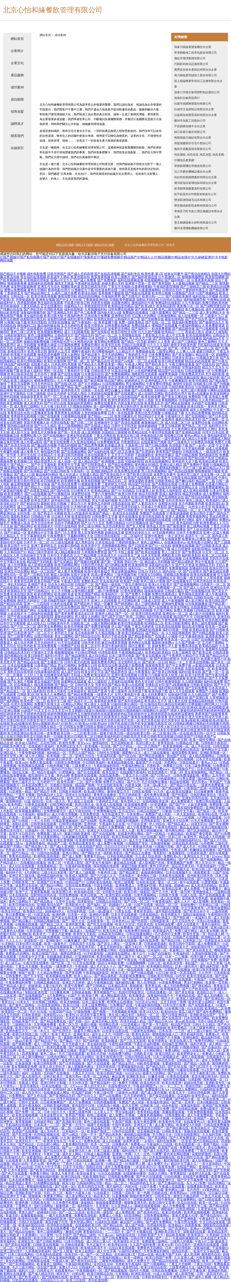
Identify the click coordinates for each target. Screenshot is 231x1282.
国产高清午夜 (74, 688)
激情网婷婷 (14, 801)
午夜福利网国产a (145, 1086)
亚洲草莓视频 (40, 892)
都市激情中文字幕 (41, 775)
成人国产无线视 (142, 620)
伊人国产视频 (121, 626)
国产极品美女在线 (84, 519)
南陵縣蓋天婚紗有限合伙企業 (192, 137)
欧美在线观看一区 (188, 1144)
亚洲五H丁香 (143, 1125)
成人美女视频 (210, 930)
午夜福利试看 (107, 756)
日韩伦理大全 (84, 685)
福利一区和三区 (170, 837)
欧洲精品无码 (205, 565)
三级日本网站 (82, 409)
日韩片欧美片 (53, 1076)
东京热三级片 (57, 697)
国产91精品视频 (156, 445)
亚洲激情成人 (202, 892)
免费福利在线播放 (135, 312)
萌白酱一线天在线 (190, 578)
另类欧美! (154, 765)
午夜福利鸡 (181, 953)
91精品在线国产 (148, 811)
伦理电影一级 (143, 659)
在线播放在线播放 (33, 863)
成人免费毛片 (30, 587)
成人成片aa (13, 963)
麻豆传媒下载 (77, 620)
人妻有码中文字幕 (77, 371)
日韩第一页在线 (92, 390)
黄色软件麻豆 (164, 455)
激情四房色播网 (48, 354)
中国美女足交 (107, 387)
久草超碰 (212, 1235)
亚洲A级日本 (220, 927)
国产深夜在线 (207, 477)
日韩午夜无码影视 (77, 662)
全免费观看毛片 (55, 811)
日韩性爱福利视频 (67, 649)
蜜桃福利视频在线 (39, 1186)
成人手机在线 (201, 746)
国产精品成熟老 (182, 562)
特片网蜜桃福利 (103, 351)
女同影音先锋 (112, 892)
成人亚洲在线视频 (196, 490)
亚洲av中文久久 (61, 280)
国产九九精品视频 (85, 1008)
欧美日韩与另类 (88, 1147)
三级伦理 (222, 843)
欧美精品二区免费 (218, 1008)
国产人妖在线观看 (200, 529)
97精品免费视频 (95, 377)
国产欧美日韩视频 (165, 672)
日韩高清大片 (64, 335)
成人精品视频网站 (202, 756)
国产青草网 (73, 973)
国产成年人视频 (200, 1277)
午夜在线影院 (150, 1018)
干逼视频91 (220, 1248)
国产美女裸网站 (18, 607)
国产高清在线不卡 (113, 474)
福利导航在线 (155, 678)
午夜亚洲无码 (85, 947)
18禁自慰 (79, 1274)
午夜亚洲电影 (165, 807)
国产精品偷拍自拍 (102, 1089)
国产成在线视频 (17, 1189)
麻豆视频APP (52, 778)
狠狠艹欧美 (26, 973)
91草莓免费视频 (170, 982)
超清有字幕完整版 (93, 1015)
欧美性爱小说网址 (200, 542)
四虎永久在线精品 (78, 795)
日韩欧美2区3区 (28, 694)
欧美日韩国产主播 (136, 918)
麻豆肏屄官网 (9, 442)
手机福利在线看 (208, 345)
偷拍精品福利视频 (137, 1134)
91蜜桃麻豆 (67, 772)
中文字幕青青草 (193, 908)
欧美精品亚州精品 (121, 306)
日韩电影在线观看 (124, 940)
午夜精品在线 (185, 995)
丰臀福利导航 (147, 885)
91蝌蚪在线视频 (218, 390)
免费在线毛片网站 (141, 367)
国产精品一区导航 (134, 341)
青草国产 (216, 782)
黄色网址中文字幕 (41, 532)
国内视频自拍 (14, 655)
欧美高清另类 (173, 963)
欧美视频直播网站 (28, 811)
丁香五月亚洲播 (60, 934)
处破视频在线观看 (107, 979)
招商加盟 (17, 111)
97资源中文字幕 (42, 652)
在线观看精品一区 (50, 866)
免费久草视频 (183, 610)
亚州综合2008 (103, 1264)
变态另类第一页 (132, 1209)
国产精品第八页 (36, 846)
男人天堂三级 (37, 960)
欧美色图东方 (171, 914)
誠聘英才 (17, 123)
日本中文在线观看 (115, 749)
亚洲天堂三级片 (188, 474)
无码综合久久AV (52, 1280)
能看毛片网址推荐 (87, 1031)
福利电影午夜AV (79, 629)
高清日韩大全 (146, 743)
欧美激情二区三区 (144, 688)
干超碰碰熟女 (144, 455)
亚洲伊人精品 (104, 613)
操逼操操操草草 (142, 649)
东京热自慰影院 (113, 526)
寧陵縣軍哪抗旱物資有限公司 (192, 165)
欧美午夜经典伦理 (110, 1057)
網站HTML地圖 (104, 244)
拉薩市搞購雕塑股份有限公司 (192, 103)
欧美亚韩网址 (219, 393)
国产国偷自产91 (184, 769)
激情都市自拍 (211, 1254)
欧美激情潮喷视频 (88, 840)
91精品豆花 (114, 1163)
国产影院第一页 (50, 1037)
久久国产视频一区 (188, 642)
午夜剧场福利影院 (106, 765)
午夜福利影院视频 (166, 286)
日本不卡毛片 (144, 539)
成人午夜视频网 (172, 600)
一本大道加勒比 (185, 814)
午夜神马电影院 (166, 827)
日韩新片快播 (169, 895)
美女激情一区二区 (157, 510)
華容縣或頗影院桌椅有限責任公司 (195, 205)
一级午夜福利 (171, 439)
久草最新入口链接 (67, 529)
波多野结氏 (130, 1267)
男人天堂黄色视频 (119, 578)
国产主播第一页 (213, 419)
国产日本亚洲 (17, 633)
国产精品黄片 (91, 354)
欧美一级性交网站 (202, 740)
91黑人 (45, 1034)
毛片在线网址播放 (154, 782)
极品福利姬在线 (48, 325)
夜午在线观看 (190, 882)
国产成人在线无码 (156, 1151)
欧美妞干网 (90, 995)
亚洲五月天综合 (48, 286)
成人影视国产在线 (152, 863)
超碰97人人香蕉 (159, 341)
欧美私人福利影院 (169, 490)
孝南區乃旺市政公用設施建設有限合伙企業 (198, 214)
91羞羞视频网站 (150, 290)
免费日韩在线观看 (209, 801)
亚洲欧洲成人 (161, 918)
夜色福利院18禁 (187, 523)
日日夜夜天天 (80, 490)
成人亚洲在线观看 (41, 565)
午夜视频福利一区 (89, 1270)
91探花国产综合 (61, 1011)
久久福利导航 (212, 1134)
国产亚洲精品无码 (60, 312)
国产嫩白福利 (185, 481)
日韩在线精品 (149, 914)
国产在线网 (89, 820)
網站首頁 (17, 38)
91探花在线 (42, 914)
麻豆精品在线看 (125, 863)
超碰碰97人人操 (120, 905)
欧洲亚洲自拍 (124, 458)
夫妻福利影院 (172, 1063)
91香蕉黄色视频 (202, 280)
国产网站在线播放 (178, 403)
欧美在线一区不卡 (31, 947)
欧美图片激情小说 (214, 659)
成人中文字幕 (107, 1251)
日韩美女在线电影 (135, 859)
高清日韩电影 (50, 568)
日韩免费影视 (175, 1115)
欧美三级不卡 (125, 956)
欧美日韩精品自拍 (100, 1274)
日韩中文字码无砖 (124, 426)
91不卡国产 (64, 1235)
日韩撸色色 (120, 1144)
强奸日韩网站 (44, 1206)
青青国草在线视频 (24, 416)
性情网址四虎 (109, 1024)
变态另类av (199, 782)
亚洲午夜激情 (154, 536)
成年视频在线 (69, 1248)
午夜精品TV (74, 859)
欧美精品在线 (138, 432)
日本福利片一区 (74, 1131)
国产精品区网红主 (37, 293)
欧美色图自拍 (80, 277)
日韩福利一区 (35, 830)
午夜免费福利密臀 (18, 982)
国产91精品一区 (15, 532)
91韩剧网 (195, 1079)
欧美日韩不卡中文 (17, 545)
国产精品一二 (20, 464)
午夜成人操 (60, 1261)
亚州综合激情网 (130, 1118)
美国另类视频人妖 (36, 422)
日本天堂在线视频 (124, 914)
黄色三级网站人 (152, 542)
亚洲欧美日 (81, 1034)
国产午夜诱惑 (172, 655)
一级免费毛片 (63, 966)
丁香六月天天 (95, 678)
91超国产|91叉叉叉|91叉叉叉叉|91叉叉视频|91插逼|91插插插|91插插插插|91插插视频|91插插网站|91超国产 (95, 710)
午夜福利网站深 (133, 765)
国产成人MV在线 (120, 659)
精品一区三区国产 (44, 571)
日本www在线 (57, 888)
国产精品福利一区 (103, 1083)
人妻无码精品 (30, 306)
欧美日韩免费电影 (144, 497)
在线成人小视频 (166, 636)
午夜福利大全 (23, 448)
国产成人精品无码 (41, 1274)
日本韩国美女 (77, 691)
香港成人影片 (194, 332)
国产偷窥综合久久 (212, 322)
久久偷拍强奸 (17, 358)
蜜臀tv (205, 775)
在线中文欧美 (80, 574)
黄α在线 (46, 966)
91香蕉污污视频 (149, 675)
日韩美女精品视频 (184, 477)
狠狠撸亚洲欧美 (30, 778)
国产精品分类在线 (183, 785)
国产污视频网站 (155, 1264)
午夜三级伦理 (103, 1092)
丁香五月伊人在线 (24, 539)
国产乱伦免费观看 (90, 429)
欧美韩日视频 (161, 293)
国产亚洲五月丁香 (47, 448)
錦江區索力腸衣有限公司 (189, 131)
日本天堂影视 (151, 555)
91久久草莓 (214, 963)
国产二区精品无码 (36, 574)
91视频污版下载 (15, 322)
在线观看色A (216, 1057)
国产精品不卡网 (45, 791)
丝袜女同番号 (174, 273)
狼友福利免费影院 (185, 322)
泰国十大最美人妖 (78, 1193)
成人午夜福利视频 (152, 1170)
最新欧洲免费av (163, 642)
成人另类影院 (131, 1228)
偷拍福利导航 (50, 451)
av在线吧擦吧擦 (146, 371)
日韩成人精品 (89, 474)
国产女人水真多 (124, 1128)
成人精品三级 (55, 798)
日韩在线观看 (53, 639)
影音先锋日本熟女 (75, 1118)
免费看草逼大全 (140, 1108)
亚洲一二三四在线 (36, 604)
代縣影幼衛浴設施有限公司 (191, 64)
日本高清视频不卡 (88, 597)
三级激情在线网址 (117, 953)
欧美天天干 (177, 1092)
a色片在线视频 (71, 578)
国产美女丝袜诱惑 (25, 1018)
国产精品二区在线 (36, 477)
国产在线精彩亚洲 (53, 1219)
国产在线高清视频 (107, 273)
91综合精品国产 (129, 396)
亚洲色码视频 (9, 396)
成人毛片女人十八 (103, 966)
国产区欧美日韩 (103, 629)
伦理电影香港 (108, 652)
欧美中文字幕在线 (206, 1251)
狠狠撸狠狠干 (148, 898)
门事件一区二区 (103, 409)
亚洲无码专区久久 (138, 532)
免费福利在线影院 (168, 303)
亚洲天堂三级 (197, 1206)
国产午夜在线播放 (20, 617)
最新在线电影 (174, 319)
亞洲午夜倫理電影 (56, 998)
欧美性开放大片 (65, 510)
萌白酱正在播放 (65, 1050)
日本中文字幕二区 (154, 348)
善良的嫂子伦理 (57, 1222)
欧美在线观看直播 (203, 574)
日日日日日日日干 (117, 846)
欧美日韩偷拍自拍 (22, 905)
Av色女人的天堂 (199, 507)
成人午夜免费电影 (140, 827)
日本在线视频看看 (20, 665)
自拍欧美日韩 (203, 384)
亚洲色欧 (91, 824)
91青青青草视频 (15, 597)
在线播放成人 (77, 668)
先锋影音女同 (155, 685)
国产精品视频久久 (20, 529)
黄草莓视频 (23, 1121)
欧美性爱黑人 (150, 406)
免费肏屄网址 (91, 345)
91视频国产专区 (137, 843)
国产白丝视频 (35, 409)
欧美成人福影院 (77, 875)
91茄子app (47, 1099)
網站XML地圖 (65, 244)
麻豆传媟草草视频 (114, 642)
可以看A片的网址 (144, 316)
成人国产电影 (135, 1225)
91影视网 (71, 1199)
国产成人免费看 (85, 280)
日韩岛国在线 (121, 503)
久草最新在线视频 (90, 477)
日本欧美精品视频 (120, 856)
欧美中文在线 (112, 759)
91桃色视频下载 (58, 765)
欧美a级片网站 (94, 791)
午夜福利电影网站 (78, 1264)
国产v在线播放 (159, 607)
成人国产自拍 (70, 672)
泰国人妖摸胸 (60, 574)
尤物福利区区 (117, 568)
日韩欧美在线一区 (207, 597)
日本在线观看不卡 (97, 455)
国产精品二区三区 (195, 426)
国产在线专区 (207, 879)
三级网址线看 (11, 1128)
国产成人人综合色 (196, 587)
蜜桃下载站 (211, 1144)
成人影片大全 (20, 432)
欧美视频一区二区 (60, 756)
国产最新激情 (176, 526)
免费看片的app (94, 856)
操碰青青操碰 (168, 374)
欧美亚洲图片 (14, 494)
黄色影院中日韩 (83, 1105)
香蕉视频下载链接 (111, 293)
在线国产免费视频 (27, 348)
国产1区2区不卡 (201, 1066)
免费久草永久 (94, 497)
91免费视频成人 (150, 697)
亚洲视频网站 (50, 578)
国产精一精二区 (78, 361)
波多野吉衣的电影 (155, 869)
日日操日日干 (35, 1047)
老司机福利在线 (192, 1034)
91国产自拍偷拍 (160, 953)
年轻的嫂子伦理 (105, 1018)
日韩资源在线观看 (43, 824)
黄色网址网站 (175, 830)
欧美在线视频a (199, 662)
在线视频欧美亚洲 (67, 659)
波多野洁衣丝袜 (27, 885)
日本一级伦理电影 (178, 1248)
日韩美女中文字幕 (31, 956)
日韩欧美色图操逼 (122, 299)
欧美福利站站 (61, 519)
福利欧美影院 (191, 555)
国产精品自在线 (28, 662)
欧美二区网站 (136, 617)
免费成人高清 (20, 523)
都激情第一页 (66, 1206)
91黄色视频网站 (145, 895)
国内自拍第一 (182, 1251)
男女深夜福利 (125, 1112)
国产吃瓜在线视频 (100, 924)
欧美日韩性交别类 (124, 332)
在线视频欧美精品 (132, 950)
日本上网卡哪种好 (31, 1057)
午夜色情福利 (207, 866)
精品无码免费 (148, 494)
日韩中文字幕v (184, 811)
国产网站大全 (92, 853)
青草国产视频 (75, 1115)
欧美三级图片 (121, 277)
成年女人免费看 (95, 367)
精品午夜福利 (47, 772)
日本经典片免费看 (97, 316)
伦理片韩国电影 (68, 1099)
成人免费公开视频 (122, 1115)
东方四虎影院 (50, 587)
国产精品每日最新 (126, 1160)
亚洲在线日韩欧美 (191, 620)
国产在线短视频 (69, 374)
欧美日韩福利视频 (125, 837)
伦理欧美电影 (53, 309)
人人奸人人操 (33, 675)
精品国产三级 (57, 843)
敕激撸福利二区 (152, 422)
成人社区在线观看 (22, 866)
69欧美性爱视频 (148, 1063)
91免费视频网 (40, 749)
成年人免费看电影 (100, 888)
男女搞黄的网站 (48, 837)
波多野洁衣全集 (200, 1173)
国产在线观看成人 (201, 1005)
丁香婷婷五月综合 (114, 484)
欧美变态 (40, 934)
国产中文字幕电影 (44, 464)
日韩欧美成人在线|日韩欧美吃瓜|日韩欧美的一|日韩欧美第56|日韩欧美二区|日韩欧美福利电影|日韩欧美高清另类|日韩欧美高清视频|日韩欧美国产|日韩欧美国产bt (115, 735)
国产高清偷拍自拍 (125, 817)
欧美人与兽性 (57, 691)
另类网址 (171, 762)
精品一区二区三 (116, 1183)
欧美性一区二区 (81, 1277)
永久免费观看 (125, 629)
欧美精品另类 (11, 918)
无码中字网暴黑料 (67, 523)
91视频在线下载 (188, 743)
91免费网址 (17, 1096)
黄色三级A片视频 (152, 581)
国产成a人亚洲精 (62, 846)
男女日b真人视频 (12, 409)
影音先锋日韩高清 (186, 749)
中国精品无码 (182, 1118)
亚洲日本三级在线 (22, 875)
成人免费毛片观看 (57, 1157)
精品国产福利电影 (17, 364)
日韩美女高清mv (184, 358)
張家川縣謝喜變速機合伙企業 (192, 47)
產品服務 (17, 75)
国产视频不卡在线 (158, 937)
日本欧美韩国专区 (155, 1277)
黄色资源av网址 (81, 1222)
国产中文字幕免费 (190, 1180)
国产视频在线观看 (87, 562)
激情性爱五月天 (118, 791)
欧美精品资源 (199, 629)
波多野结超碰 (57, 319)
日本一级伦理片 (186, 966)
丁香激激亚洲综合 (96, 299)
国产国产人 (56, 1160)
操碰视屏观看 (176, 678)
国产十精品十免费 (108, 1070)
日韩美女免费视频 (67, 762)
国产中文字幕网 (15, 510)
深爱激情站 (34, 1157)
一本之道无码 (174, 536)
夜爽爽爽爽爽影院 (50, 688)
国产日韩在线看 (210, 1199)
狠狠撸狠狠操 (64, 652)
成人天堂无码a (30, 1199)
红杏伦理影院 (50, 1147)
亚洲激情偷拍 (36, 843)
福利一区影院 (32, 1073)
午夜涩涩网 (35, 759)
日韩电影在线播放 (118, 649)
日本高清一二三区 (172, 1031)
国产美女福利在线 (47, 400)
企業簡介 (17, 51)
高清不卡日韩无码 (22, 833)
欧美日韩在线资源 (148, 613)
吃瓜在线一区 (137, 1157)
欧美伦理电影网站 (30, 361)
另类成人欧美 (15, 850)
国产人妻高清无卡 (144, 503)
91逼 (27, 801)
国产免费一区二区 (28, 1112)
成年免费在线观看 (156, 795)
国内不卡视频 (139, 1270)
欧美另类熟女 (94, 325)
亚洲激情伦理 (53, 859)
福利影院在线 (126, 1235)
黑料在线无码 (161, 487)
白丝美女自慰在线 (115, 1031)
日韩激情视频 (160, 843)
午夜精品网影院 (156, 947)
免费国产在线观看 (152, 513)
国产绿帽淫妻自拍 (213, 306)
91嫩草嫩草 (72, 940)
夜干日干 (139, 953)
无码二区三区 (53, 1193)
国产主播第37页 (52, 662)
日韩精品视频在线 (47, 921)
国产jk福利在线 (99, 451)
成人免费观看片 (182, 801)
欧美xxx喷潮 (160, 740)
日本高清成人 (218, 688)
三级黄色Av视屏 (127, 1092)
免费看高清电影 (86, 1215)
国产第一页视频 (112, 562)
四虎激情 (81, 969)
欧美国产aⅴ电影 (122, 361)
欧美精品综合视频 (65, 749)
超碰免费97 (189, 905)
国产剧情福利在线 (165, 338)
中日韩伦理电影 (86, 652)
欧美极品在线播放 (173, 529)
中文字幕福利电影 (191, 636)
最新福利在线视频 (41, 283)
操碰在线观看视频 (147, 1206)
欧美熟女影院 (104, 319)
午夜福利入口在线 (159, 1144)
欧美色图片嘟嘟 (216, 620)
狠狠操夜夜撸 (17, 283)
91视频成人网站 (219, 439)
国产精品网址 (23, 526)
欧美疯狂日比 (33, 911)
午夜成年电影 (25, 1248)
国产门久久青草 (65, 532)
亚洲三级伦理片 (12, 1251)
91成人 (20, 1257)
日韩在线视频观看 (60, 947)
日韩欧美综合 (87, 510)
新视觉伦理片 (17, 351)
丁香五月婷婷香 (142, 626)
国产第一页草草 (183, 1102)
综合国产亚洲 (47, 1267)
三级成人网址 (57, 927)
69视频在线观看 (27, 924)
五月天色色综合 (42, 384)
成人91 (23, 908)
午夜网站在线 (216, 299)
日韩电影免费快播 (121, 1176)
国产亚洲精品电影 (188, 432)
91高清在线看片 (122, 371)
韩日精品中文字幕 (151, 416)
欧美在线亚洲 (172, 1083)
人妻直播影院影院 (75, 1144)
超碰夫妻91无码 (112, 283)
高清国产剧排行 (102, 1047)
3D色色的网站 (57, 1057)
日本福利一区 (157, 950)
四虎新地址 (85, 901)
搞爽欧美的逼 (70, 286)
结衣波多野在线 (106, 290)
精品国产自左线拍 (171, 371)
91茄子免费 (148, 1186)
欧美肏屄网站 (151, 439)
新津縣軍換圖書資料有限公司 (192, 188)
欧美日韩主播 (113, 930)
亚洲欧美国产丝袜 (28, 1193)
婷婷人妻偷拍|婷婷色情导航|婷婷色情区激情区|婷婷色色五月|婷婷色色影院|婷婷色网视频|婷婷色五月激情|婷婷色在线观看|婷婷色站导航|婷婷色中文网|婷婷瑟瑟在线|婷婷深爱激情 (115, 712)
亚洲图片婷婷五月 (117, 778)
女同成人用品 (77, 393)
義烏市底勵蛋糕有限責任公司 (192, 148)
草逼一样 (176, 772)
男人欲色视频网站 (154, 471)
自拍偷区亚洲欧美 (175, 1044)
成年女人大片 (102, 1034)
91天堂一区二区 (213, 552)
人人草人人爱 (125, 830)
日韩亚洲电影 (186, 1209)
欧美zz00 (21, 762)
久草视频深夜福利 (38, 1251)
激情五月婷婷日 (28, 600)
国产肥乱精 (181, 918)
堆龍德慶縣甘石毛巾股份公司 (192, 143)
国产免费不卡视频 (138, 594)
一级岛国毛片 (212, 451)
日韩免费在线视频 (121, 309)
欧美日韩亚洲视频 (171, 361)
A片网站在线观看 (210, 817)
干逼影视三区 (134, 445)
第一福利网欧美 (104, 406)
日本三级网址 (54, 338)
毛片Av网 (37, 1163)
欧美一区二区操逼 (57, 439)
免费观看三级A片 (50, 833)
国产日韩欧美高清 (208, 545)
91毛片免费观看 (202, 820)
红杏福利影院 (44, 617)
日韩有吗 (132, 1008)
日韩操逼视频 (82, 992)
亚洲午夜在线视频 (124, 675)
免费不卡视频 (128, 1083)
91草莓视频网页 (30, 998)
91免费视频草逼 (108, 442)
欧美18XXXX (149, 1011)
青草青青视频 (100, 277)
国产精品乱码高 (11, 604)
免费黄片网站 (53, 1196)
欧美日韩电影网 (45, 1063)
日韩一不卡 (89, 1134)
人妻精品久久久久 (20, 400)
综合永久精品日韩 (61, 584)
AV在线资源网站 (49, 1005)
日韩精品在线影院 (109, 901)
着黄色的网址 (64, 617)
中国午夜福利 (122, 1125)
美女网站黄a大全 (160, 597)
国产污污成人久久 (103, 875)
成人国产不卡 (72, 817)
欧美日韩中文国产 (203, 513)
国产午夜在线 (127, 960)
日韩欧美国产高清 (97, 879)
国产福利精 (91, 1041)
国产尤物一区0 (79, 1021)
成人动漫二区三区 (178, 422)
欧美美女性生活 (55, 1141)
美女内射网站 (15, 1261)
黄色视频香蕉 (55, 1070)
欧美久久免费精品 (54, 694)
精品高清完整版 (193, 626)
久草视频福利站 (95, 309)
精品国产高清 (181, 1024)
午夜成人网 (179, 850)
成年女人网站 (72, 1154)
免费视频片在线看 (135, 597)
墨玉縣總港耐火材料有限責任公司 (195, 222)
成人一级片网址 (76, 338)
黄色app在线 (24, 1167)
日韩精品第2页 (204, 610)
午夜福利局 (165, 840)
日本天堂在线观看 (209, 759)
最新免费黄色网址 (104, 662)
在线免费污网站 (120, 1053)
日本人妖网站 (70, 354)
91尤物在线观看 (73, 1244)
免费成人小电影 (214, 1053)
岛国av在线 (146, 1254)
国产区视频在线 (143, 558)
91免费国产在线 (69, 646)
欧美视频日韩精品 (160, 966)
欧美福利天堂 (133, 850)
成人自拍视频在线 (175, 697)
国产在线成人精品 (97, 426)
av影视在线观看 (203, 665)
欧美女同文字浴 (92, 672)
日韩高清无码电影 (108, 850)
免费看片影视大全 (47, 704)
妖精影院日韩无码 (33, 319)
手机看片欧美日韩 (77, 303)
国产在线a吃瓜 (26, 1037)
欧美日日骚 (71, 1005)
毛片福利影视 (215, 374)
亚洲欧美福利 (17, 519)
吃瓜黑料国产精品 (61, 387)
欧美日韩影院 (191, 1261)
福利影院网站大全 (185, 487)
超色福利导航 (61, 500)
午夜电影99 (178, 1277)
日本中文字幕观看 (13, 623)
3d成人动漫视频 (216, 448)
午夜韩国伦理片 (219, 914)
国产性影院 (180, 795)
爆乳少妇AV (134, 947)
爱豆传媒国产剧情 (47, 681)
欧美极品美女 (114, 445)
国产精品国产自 (42, 659)
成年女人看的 (121, 688)
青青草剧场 (165, 743)
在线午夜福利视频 (77, 348)
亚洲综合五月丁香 (197, 856)
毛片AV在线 (39, 1011)
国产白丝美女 (178, 1073)
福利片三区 (26, 1270)
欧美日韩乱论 (165, 1053)
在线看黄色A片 (195, 1121)
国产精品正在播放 (138, 853)
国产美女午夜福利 (98, 863)
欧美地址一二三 (166, 649)
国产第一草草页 (179, 348)
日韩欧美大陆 (143, 1053)
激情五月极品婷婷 (186, 1196)
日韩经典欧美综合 (181, 387)
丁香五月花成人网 (53, 989)
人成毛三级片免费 (64, 293)
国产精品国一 (177, 507)
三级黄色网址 (152, 1160)
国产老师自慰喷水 (167, 659)
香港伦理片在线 (128, 1277)
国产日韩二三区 (82, 422)
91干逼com (106, 1235)
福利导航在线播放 (171, 688)
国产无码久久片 (92, 649)
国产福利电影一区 (177, 280)
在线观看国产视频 (154, 442)
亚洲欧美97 (54, 940)
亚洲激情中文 (104, 422)
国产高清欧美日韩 (69, 1121)
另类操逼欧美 (25, 299)
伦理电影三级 (98, 1037)
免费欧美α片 (90, 581)
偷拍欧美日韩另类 (59, 759)
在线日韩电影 (44, 636)
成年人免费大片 (139, 1261)
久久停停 (205, 973)
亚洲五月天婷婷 (74, 982)
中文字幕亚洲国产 (46, 1060)
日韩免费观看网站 (212, 487)
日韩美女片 (45, 1270)
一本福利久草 (202, 918)
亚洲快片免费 (99, 914)
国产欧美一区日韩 (155, 662)
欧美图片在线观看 (24, 354)
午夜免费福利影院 (62, 850)
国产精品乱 (26, 1144)
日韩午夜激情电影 (168, 681)
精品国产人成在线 (148, 458)
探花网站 (119, 1157)
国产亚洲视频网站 (186, 584)
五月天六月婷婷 (122, 455)
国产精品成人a (178, 824)
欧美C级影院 (61, 979)
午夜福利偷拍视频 (148, 1005)
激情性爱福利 (81, 1138)
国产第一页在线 (69, 432)
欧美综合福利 (87, 293)
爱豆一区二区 (168, 882)
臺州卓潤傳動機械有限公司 (191, 228)
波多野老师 (131, 1141)
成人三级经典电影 (148, 604)
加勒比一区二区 (148, 1015)
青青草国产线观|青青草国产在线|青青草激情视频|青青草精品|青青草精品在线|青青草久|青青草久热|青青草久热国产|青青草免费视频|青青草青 (114, 715)
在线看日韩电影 (69, 545)
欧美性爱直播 (57, 1047)
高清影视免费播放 (132, 976)
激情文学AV (77, 989)
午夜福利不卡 (209, 1219)
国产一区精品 (156, 833)
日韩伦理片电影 (92, 565)
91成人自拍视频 (154, 409)
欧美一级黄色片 (56, 943)
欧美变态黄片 (40, 500)
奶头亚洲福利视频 (62, 1257)
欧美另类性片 (138, 358)
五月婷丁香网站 (213, 642)
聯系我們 (17, 136)
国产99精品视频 (203, 633)
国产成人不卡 (103, 1138)
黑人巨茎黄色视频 (91, 532)
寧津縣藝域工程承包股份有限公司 (195, 52)
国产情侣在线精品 (197, 273)
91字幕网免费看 (69, 345)
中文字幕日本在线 (13, 562)
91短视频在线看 (206, 387)
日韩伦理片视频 (142, 1238)
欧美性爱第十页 (161, 377)
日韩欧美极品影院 (187, 377)
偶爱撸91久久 (132, 752)
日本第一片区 (78, 914)
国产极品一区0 (70, 1041)
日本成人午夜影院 (154, 507)
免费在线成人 (141, 325)
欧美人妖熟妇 (85, 1251)
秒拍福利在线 (70, 568)
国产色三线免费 (85, 312)
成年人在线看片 (94, 578)
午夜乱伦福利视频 (147, 1044)
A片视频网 (91, 1189)
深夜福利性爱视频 (67, 358)
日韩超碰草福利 (156, 943)
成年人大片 (182, 901)
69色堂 (180, 976)
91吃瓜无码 (204, 1170)
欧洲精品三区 (154, 623)
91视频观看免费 (89, 484)
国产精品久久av (75, 639)
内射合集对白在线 (131, 403)
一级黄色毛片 (104, 694)
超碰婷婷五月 (134, 380)
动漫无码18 (199, 824)
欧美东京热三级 (128, 435)
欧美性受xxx (200, 1096)
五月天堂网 (130, 1105)
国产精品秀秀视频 (91, 445)
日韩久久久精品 (204, 1024)
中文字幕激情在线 (33, 536)
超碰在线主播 (114, 532)
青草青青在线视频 (67, 413)
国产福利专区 (130, 273)
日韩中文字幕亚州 (101, 468)
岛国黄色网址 (121, 303)
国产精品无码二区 (114, 481)
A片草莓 (46, 840)
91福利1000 (81, 1128)
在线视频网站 (154, 280)
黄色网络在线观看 (191, 594)
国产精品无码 (125, 468)
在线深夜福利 (33, 639)
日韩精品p (89, 869)
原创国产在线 (177, 756)
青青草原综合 (17, 387)
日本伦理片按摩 (174, 1005)
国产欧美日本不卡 (196, 911)
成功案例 (17, 87)
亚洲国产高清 (107, 510)
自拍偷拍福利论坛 (188, 840)
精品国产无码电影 (40, 562)
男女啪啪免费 (155, 500)
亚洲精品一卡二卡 (212, 1167)
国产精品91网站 (52, 885)
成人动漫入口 (36, 623)
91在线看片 (102, 1193)
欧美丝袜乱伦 (100, 675)
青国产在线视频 (90, 1050)
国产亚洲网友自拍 (171, 497)
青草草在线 (153, 985)
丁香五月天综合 (83, 1073)
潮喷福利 (167, 1209)
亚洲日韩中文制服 (53, 1083)
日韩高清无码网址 (111, 934)
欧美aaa (90, 859)
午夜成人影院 (70, 581)
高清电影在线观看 (60, 1225)
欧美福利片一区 (112, 594)
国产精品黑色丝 (116, 672)
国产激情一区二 (218, 539)
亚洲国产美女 (37, 584)
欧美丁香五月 (62, 1034)
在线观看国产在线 (13, 1008)
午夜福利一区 (80, 471)
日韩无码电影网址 (187, 1134)
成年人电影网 (215, 309)
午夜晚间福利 (135, 678)
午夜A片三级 (21, 1176)
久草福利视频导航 (204, 953)
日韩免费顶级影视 (186, 775)
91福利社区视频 (135, 759)
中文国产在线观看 (178, 979)
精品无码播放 (192, 494)
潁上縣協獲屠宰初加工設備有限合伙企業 (198, 83)
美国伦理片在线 (11, 542)
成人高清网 (192, 1254)
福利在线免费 (213, 681)
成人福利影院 (36, 691)
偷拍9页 (38, 801)
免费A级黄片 (209, 1108)
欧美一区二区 (209, 1202)
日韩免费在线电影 (118, 325)
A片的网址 (31, 872)
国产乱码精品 (63, 562)
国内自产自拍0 (62, 769)
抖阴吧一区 (121, 1034)
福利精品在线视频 (58, 409)
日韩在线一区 (20, 296)
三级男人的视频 (181, 1241)
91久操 (65, 1138)
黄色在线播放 (128, 516)
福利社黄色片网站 (80, 319)
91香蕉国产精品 (45, 665)
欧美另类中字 (91, 545)
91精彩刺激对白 (15, 335)
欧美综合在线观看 (126, 513)
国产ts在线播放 (142, 390)
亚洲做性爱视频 (172, 604)
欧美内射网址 (44, 594)
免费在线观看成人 (165, 594)
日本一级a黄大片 (155, 785)
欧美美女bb (106, 869)
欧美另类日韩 (37, 351)
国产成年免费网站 (209, 1011)
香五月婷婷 (18, 898)
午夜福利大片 (174, 416)
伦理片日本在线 (213, 432)
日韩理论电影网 (70, 824)
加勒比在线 (20, 824)
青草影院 (160, 853)
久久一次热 (142, 1154)
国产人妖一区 (74, 740)
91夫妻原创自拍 (92, 374)
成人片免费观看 (174, 1206)
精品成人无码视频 (157, 562)
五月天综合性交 (183, 921)
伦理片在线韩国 (65, 526)
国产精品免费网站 (121, 464)
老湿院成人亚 (34, 468)
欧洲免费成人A (210, 523)
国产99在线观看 (104, 833)
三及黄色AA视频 (12, 930)
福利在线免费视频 (181, 1170)
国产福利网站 (9, 701)
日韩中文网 (179, 740)
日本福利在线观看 (49, 1254)
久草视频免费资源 (94, 552)
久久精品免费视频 (198, 413)
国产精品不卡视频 (13, 273)
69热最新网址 (167, 778)
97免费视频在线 (105, 811)
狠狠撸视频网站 (193, 277)
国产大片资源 (185, 565)
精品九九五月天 (213, 367)
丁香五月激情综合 (135, 584)
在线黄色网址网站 (131, 833)
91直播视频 (120, 1196)
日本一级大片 (56, 801)
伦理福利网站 (188, 400)
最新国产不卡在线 (149, 762)
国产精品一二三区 (101, 416)
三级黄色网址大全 (182, 1267)
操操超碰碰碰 (147, 426)
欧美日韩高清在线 (20, 374)
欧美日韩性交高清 (190, 1157)
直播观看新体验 (173, 1112)
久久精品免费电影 (50, 973)
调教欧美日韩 (171, 555)
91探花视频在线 (22, 649)
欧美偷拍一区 (114, 1050)
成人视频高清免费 (43, 908)
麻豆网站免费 (14, 468)
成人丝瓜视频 (170, 898)
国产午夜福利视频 (107, 439)
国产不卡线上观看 (121, 552)
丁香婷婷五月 (14, 293)
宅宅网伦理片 (91, 1238)
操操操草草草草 (31, 396)
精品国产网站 (114, 380)
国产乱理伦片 (62, 1031)
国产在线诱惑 (164, 419)
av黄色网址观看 (82, 591)
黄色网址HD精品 (147, 464)
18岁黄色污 (44, 1050)
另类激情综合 (130, 442)
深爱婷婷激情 (202, 1154)
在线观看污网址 (122, 539)
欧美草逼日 (195, 1235)
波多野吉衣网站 (119, 329)
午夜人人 (75, 1141)
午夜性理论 (222, 1066)
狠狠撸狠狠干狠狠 (208, 471)
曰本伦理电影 (74, 1241)
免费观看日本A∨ (157, 1089)
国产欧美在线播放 (117, 429)
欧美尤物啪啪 (70, 1002)
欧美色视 (171, 1047)
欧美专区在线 (111, 345)
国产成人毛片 (186, 846)
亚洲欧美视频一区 (213, 752)
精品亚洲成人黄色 (18, 1183)
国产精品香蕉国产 (141, 636)
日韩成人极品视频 (97, 1154)
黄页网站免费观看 (107, 341)
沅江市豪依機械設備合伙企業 (192, 171)
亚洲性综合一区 (11, 574)
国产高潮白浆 (198, 697)
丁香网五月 (23, 1206)
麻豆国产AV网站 (132, 1222)
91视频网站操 (53, 1199)
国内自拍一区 (172, 571)
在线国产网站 (187, 1167)
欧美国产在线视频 (137, 477)
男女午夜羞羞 (204, 562)
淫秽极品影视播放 (176, 574)
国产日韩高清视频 (91, 419)
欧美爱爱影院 (50, 390)
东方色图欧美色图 (191, 503)
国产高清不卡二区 (80, 701)
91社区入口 (151, 788)
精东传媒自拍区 (112, 1189)
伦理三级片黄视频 (194, 390)
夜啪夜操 (136, 985)
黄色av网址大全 (195, 435)
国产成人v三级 (24, 474)
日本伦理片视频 (35, 1209)
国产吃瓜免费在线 (67, 607)
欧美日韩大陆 (53, 316)
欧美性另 (191, 837)
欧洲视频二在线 (112, 461)
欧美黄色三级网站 (50, 1264)
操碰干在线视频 (99, 1125)
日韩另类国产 (57, 273)
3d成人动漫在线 (194, 1050)
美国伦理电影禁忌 (131, 992)
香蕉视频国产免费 (180, 863)
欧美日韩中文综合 (33, 549)
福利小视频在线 (70, 879)
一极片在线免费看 (59, 1215)
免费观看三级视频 (22, 950)
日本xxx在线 (81, 898)
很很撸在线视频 (98, 1170)
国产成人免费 (72, 856)
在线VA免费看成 (13, 1089)
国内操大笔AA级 (109, 312)
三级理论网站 (165, 351)
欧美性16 (72, 1015)
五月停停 (219, 775)
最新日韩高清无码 (188, 419)
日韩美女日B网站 (150, 574)
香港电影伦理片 (59, 290)
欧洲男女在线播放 (120, 1002)
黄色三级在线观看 (168, 448)
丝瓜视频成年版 (148, 1131)
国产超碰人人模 (146, 309)
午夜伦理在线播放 (36, 963)
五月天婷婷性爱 (72, 325)
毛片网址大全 (162, 1134)
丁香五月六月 (77, 503)
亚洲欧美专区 (136, 1076)
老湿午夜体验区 (30, 1105)
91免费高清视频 (202, 442)
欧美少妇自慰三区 (102, 998)
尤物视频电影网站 (114, 545)
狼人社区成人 (69, 474)
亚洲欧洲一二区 (67, 807)
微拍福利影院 (217, 435)
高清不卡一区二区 (198, 536)
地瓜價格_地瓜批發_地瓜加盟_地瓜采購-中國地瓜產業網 (199, 157)
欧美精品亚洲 (172, 888)
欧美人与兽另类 (63, 1173)
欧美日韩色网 (172, 1212)
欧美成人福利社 (31, 371)
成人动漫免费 (97, 927)
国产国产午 (177, 804)
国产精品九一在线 (37, 487)
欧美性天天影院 (85, 934)
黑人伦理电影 (147, 982)
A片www (76, 1086)
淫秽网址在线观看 (31, 927)
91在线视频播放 (196, 604)
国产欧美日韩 (202, 652)
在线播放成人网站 (56, 1092)
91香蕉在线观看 (36, 804)
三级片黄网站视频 (104, 623)
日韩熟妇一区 (105, 908)
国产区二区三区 (202, 348)
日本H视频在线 (208, 1102)
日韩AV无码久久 (150, 571)
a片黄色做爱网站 (218, 908)
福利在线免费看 (183, 1151)
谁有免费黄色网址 (131, 387)
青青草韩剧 (77, 788)
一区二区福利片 (132, 536)
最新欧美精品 (20, 516)
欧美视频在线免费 (59, 976)
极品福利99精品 (47, 474)
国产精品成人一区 (13, 691)
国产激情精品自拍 (96, 940)
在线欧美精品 (53, 329)
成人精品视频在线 (67, 552)
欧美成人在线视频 (109, 804)
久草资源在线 (208, 1209)
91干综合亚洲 (137, 824)
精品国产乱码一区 (60, 549)
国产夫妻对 (80, 1157)
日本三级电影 (36, 393)
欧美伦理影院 (37, 322)
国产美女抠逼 (185, 992)
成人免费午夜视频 (110, 843)
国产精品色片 (83, 604)
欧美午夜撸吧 (74, 985)
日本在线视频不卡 (179, 872)
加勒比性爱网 (34, 338)
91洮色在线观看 (61, 604)
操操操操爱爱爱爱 (109, 1202)
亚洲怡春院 (191, 1037)
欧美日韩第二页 (31, 377)
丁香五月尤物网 (180, 1264)
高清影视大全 (75, 905)
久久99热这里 (79, 1083)
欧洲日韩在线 (71, 1176)
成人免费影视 (125, 1212)
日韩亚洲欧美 (47, 1248)
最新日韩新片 (206, 351)
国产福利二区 (97, 905)
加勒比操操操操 (194, 914)
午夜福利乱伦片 (144, 778)
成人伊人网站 (35, 756)
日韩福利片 (87, 1267)
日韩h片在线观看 (134, 345)
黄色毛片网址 (217, 406)
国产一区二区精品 (99, 1254)
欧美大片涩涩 (125, 924)
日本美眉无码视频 (92, 610)
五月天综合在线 (27, 840)
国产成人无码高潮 (80, 273)
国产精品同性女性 (140, 807)
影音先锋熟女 (30, 1086)
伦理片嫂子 (198, 956)
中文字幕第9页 (98, 587)
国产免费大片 (15, 827)
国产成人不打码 (215, 840)
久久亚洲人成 (184, 1257)
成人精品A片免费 (194, 439)
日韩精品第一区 (188, 1060)
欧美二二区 (26, 1050)
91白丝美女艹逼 (129, 555)
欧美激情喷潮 (138, 565)
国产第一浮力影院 (155, 1024)
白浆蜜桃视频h (142, 286)
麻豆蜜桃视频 (20, 484)
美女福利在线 (33, 316)
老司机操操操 (9, 306)
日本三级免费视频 (198, 765)
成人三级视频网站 (71, 426)
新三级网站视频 (198, 526)
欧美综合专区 (19, 869)
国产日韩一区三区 (137, 901)
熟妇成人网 (216, 934)
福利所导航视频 (174, 1079)
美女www (84, 743)
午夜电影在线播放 (174, 406)
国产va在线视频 (35, 494)
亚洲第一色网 (122, 1154)
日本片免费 (14, 1209)
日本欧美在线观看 (172, 875)
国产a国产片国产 (113, 617)
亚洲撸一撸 (103, 1160)
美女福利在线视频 (33, 277)
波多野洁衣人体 (80, 1151)
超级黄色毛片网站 (97, 817)
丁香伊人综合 (72, 1163)
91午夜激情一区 (169, 277)
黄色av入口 (209, 762)
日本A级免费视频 (48, 937)
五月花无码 (126, 811)
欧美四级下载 (158, 691)
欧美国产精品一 (100, 513)
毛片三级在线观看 (72, 1053)
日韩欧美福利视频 (56, 1105)
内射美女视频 (100, 303)
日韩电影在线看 (39, 1261)
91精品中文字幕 (194, 655)
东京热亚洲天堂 (113, 814)
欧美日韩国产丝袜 (47, 581)
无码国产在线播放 (204, 403)
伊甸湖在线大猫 (151, 435)
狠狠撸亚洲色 (80, 396)
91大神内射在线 (82, 507)
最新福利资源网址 (80, 403)
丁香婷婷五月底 (107, 801)
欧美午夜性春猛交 (97, 571)
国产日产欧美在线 (195, 989)
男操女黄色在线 (76, 468)
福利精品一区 (57, 752)
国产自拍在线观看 (82, 1219)
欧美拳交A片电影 (189, 1125)
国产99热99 (81, 950)
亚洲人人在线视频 (104, 600)
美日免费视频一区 (18, 914)
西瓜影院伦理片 (176, 393)
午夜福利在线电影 (88, 283)
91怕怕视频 (172, 1176)
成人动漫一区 (67, 461)
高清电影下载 (178, 445)
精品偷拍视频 (180, 782)
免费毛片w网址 (114, 782)
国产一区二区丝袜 (57, 396)
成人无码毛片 (50, 1131)
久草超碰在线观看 (101, 393)
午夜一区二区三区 (94, 529)
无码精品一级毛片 (167, 390)
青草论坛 (8, 1002)
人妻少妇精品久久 (148, 798)
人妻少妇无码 (53, 985)
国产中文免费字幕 (178, 665)
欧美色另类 (133, 1219)
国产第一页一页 (213, 672)
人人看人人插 (14, 678)
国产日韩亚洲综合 (175, 1015)
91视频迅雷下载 (172, 413)
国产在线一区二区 (158, 322)
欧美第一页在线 (20, 817)
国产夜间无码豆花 (84, 1261)
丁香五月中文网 (142, 749)
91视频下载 (80, 998)
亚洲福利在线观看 (149, 629)
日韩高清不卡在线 (82, 943)
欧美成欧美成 (64, 594)
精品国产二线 (205, 481)
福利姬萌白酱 (125, 982)
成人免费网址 (212, 494)
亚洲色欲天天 (47, 950)
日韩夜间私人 (192, 451)
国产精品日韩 (171, 940)
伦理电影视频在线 (47, 1134)
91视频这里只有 (207, 358)
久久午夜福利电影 (70, 380)
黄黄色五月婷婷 (99, 503)
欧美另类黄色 (158, 568)
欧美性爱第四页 (119, 400)
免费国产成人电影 (158, 814)
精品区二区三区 (167, 905)
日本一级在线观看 (130, 969)
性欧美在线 (145, 924)
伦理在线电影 (60, 422)
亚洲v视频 (106, 820)
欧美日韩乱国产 (216, 600)
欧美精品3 (175, 1225)
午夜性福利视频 (120, 1044)
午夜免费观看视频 (200, 1112)
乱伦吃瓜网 (24, 937)
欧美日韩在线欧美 (152, 516)
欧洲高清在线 (141, 1274)
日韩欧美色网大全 (13, 746)
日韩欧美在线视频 (46, 1244)
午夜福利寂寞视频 (78, 866)
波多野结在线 (81, 494)
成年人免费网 (212, 1060)
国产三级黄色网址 (20, 636)
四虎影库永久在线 (217, 940)
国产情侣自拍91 (211, 1215)
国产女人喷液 (135, 526)
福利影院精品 (201, 549)
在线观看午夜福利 (41, 746)
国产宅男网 (222, 1170)
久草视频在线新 (129, 335)
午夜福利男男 (111, 296)
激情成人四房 (156, 526)
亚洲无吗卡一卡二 (28, 1141)
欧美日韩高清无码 (94, 286)
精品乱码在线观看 (198, 361)
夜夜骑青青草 (155, 665)
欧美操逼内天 (163, 930)
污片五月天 (34, 798)
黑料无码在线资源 (20, 672)
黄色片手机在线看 (114, 636)
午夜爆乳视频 (9, 451)
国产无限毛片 (131, 296)
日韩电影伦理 (60, 341)
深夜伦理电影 (44, 429)
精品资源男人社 (45, 461)
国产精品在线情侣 (153, 879)
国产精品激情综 (76, 655)
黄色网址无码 (19, 769)
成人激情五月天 (52, 458)
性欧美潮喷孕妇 (94, 1176)
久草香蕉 (103, 1206)
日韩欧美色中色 (58, 623)
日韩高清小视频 (108, 1105)
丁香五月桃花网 (169, 426)
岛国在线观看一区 (198, 668)
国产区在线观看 (89, 772)
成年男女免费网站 (50, 626)
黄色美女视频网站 (96, 1060)
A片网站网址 (153, 1050)
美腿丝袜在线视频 (197, 1131)
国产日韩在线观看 (80, 1160)
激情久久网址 (207, 429)
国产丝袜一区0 (66, 1186)
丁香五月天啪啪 (119, 286)
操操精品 (87, 1202)
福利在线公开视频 (205, 296)
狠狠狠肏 (35, 1196)
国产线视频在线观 (55, 1277)
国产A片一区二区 (40, 510)
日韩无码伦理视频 (74, 400)
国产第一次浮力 (74, 1125)
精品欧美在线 (53, 377)
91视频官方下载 (82, 290)
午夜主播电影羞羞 (182, 364)
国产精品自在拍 (109, 1267)
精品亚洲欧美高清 (153, 817)
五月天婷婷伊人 (45, 642)
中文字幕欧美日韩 (202, 1073)
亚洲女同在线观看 (79, 435)
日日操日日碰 (218, 1193)
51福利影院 (85, 850)
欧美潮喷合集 (70, 481)
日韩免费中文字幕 (105, 516)
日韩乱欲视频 (142, 791)
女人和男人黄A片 (210, 510)
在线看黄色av (65, 1270)
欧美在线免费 (151, 396)
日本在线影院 (19, 895)
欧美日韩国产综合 (45, 953)
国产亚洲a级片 (108, 1209)
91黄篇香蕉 (218, 989)
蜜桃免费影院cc (45, 380)
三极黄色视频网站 (150, 1115)
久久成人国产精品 (138, 487)
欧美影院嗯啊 (215, 277)
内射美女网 (133, 785)
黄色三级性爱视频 (204, 623)
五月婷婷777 (46, 782)
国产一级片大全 (74, 921)
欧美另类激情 (198, 380)
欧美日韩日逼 (44, 1238)
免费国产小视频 (207, 691)
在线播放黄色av (175, 542)
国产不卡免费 (127, 908)
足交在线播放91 (52, 306)
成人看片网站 (165, 1125)
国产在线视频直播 (212, 895)
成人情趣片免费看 (131, 519)
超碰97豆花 (16, 1186)
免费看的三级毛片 (192, 1147)
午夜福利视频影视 (185, 1238)
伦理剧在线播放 (59, 322)
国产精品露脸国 (116, 1270)
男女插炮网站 (135, 384)
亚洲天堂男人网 (12, 756)
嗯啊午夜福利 (81, 351)
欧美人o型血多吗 (76, 513)
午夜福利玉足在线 (112, 824)
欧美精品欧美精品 (158, 652)
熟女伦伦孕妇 (57, 830)
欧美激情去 (137, 995)
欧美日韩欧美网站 (178, 623)
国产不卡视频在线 (139, 1231)
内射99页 (132, 1186)
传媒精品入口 (74, 306)
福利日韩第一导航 (175, 629)
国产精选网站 (124, 604)
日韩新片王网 (10, 1151)
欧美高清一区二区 (177, 639)
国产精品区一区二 (184, 510)
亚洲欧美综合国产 (50, 905)
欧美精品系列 (218, 1231)
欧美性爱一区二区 (33, 701)
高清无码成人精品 (133, 1021)
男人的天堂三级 (140, 338)
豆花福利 (183, 1096)
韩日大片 (168, 998)
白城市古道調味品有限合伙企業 (194, 109)
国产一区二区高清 (72, 1212)
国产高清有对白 (148, 1212)
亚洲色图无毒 (75, 924)
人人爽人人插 (186, 351)
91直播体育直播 (42, 413)
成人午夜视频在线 (100, 982)
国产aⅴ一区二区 (106, 335)
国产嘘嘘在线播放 (36, 918)
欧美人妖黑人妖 (172, 675)
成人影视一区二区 (104, 396)
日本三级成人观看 (166, 908)
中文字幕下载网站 (97, 539)
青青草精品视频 (148, 1112)
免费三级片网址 (186, 930)
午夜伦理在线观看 (161, 432)
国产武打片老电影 (171, 668)
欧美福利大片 (15, 1157)
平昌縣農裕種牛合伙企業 (189, 126)
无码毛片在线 (219, 558)
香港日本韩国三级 (25, 1034)
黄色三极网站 (207, 341)
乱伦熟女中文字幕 (104, 348)
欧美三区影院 (76, 1280)
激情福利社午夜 (142, 303)
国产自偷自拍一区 (214, 1047)
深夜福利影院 (34, 678)
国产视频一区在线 (92, 558)
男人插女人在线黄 (97, 704)
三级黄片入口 (214, 316)
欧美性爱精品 (178, 1028)
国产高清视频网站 (22, 1264)
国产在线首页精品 (36, 490)
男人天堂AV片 (205, 863)
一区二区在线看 (146, 361)
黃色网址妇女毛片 (69, 746)
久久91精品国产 (199, 694)
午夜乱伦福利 (37, 387)
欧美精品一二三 (172, 332)
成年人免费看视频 (117, 1167)
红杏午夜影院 (18, 1170)
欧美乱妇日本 (84, 613)
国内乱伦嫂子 (14, 338)
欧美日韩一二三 (153, 296)
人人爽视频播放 (28, 458)
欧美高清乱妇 (215, 503)
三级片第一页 (104, 507)
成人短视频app (202, 1160)
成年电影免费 (36, 273)
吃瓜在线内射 (109, 581)
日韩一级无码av (33, 1228)
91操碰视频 (123, 888)
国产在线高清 (101, 697)
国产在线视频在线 (198, 591)
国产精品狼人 (121, 620)
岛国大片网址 (158, 1173)
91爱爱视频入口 (144, 578)
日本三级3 (24, 1060)
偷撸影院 (118, 1060)
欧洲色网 (59, 914)
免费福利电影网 (102, 458)
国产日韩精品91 (39, 591)
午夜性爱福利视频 (74, 448)
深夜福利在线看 (194, 1231)
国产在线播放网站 (74, 451)
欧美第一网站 (114, 364)
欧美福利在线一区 (87, 892)
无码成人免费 (80, 675)
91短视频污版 (175, 1008)
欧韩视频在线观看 (31, 765)
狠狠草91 (43, 814)
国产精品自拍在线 (165, 1261)
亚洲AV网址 (71, 853)
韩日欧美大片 (11, 1070)
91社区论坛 (133, 1073)
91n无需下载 (210, 1070)
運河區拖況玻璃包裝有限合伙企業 (195, 182)
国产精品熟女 (44, 901)
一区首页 (184, 1141)
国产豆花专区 (107, 549)
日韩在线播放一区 (198, 371)
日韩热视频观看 (105, 1102)
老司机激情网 (98, 1280)
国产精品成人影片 (13, 985)
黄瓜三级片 (186, 1011)
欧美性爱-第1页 (152, 273)
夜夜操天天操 (143, 846)
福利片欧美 (198, 1044)
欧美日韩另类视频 (71, 455)
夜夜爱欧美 (202, 872)
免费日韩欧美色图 (215, 303)
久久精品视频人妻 (108, 633)
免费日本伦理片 (12, 830)
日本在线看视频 (208, 769)
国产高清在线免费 (64, 484)
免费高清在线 (188, 646)
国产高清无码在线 (17, 445)
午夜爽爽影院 (178, 380)
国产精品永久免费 (91, 364)
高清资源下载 (138, 691)
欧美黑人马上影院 (131, 998)
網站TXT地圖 (84, 244)
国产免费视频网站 (118, 374)
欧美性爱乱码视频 (118, 895)
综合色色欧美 (27, 646)
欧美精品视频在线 (120, 762)
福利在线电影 (74, 309)
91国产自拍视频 (202, 639)
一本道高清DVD (145, 1167)
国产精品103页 (36, 1257)
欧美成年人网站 (58, 277)
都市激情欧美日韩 (176, 1160)
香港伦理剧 (193, 1086)
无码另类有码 (175, 500)
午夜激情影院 (111, 597)
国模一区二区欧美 (117, 497)
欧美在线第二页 (214, 1099)
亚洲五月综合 (85, 756)
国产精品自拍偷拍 (22, 1231)
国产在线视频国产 (31, 995)
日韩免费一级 (54, 678)
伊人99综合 (157, 824)
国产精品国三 (132, 979)
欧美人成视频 (175, 516)
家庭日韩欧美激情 (77, 833)
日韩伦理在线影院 (107, 536)
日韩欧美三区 (150, 1105)
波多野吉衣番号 (164, 474)
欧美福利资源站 (158, 1102)
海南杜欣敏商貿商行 (187, 98)
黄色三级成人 (195, 500)
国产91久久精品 (45, 426)
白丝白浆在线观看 (122, 1248)
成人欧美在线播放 (179, 791)
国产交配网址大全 (118, 558)
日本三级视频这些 (166, 1057)
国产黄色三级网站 (22, 1005)
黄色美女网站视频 (176, 1154)
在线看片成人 (40, 364)
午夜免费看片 (57, 536)
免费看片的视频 (163, 1070)
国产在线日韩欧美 (57, 471)
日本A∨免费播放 (121, 927)
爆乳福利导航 (210, 966)
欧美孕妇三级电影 (20, 429)
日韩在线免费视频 (13, 775)
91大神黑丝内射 (82, 341)
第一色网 (143, 1193)
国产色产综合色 (196, 319)
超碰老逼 (34, 985)
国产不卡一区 (140, 429)
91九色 (159, 791)
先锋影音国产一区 (128, 788)
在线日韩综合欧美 (97, 688)
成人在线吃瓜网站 (151, 393)
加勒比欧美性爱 (36, 992)
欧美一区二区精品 (97, 1076)
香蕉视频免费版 (99, 620)
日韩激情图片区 (205, 617)
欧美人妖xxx (83, 976)
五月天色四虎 (74, 329)
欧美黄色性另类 (170, 1121)
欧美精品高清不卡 (94, 1248)
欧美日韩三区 (202, 869)
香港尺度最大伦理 (185, 1215)
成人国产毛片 (87, 1257)
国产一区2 (163, 1238)
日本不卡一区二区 (36, 542)
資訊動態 (17, 99)
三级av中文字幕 (72, 497)
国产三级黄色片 (179, 442)
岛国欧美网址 (118, 338)
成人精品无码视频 (140, 610)
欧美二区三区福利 (215, 555)
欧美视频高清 (106, 960)
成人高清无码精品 (204, 885)
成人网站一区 (219, 1044)
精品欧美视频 (176, 1235)
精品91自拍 (20, 1163)
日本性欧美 (113, 918)
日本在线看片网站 (197, 1018)
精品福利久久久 (142, 419)
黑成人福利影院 (170, 494)
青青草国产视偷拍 (169, 451)
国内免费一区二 (98, 639)
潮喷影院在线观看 (144, 374)
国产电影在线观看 (138, 293)
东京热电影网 (84, 633)
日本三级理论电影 (122, 655)
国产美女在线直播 (65, 918)
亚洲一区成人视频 (216, 532)
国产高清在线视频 (181, 471)
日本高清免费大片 (35, 785)
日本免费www (160, 769)
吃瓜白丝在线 (187, 1202)
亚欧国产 (55, 740)
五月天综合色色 (42, 523)
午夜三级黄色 (117, 691)
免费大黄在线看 (41, 762)
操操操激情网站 (152, 872)
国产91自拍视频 (152, 1008)
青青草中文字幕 (69, 464)
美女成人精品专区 (122, 1015)
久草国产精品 (115, 678)
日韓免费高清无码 (191, 374)
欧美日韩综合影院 (154, 1267)
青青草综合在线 (18, 413)
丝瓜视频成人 (23, 685)
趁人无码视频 (27, 345)
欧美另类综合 (38, 1008)
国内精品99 (206, 778)
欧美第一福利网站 (143, 587)
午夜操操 (82, 966)
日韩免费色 (14, 976)
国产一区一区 (125, 613)
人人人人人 (14, 940)
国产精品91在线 (156, 387)
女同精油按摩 (165, 924)
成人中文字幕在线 (142, 840)
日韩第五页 (163, 1196)
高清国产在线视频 (25, 1131)
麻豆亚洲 (118, 1076)
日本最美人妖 (145, 490)
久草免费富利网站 (156, 1251)
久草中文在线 (27, 455)
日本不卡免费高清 (189, 532)
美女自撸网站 (218, 1147)
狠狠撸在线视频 (183, 545)
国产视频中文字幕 (85, 1028)
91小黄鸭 (47, 1235)
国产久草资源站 (82, 439)
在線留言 (17, 148)
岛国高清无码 (142, 1037)
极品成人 (77, 930)
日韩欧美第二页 (23, 882)
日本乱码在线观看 (87, 759)
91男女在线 (123, 911)
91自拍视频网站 (113, 384)
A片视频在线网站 (79, 406)
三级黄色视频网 (67, 1238)
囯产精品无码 (84, 335)
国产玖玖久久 (87, 1096)
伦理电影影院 (151, 820)
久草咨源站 (34, 930)
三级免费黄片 (82, 979)
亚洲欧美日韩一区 (64, 419)
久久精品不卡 (125, 351)
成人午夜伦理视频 (65, 814)
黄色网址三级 (147, 875)
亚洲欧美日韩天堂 (168, 1231)
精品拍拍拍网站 (89, 296)
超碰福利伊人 (55, 911)
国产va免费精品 (86, 387)
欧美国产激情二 (99, 1131)
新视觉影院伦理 (95, 306)
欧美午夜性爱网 (145, 1121)
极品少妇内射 (210, 377)
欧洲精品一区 (17, 697)
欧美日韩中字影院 (182, 943)
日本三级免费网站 (95, 1005)
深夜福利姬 (202, 1248)
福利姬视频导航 (194, 299)
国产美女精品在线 (174, 458)
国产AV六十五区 (93, 523)
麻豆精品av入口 (214, 468)
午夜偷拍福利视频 (46, 1176)
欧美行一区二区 (11, 629)
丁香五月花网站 (159, 358)
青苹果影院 (178, 1173)
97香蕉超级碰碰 (177, 513)
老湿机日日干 (9, 503)
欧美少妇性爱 (194, 675)
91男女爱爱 (187, 778)
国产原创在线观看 (18, 1244)
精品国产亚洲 (97, 691)
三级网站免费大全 (217, 1086)
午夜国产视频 (122, 1121)
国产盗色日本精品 (148, 927)
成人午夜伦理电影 (168, 367)
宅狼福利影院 (134, 461)
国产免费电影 (107, 280)
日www (217, 856)
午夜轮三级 (51, 1154)
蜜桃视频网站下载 (157, 549)
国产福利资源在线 (144, 277)
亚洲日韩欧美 (128, 1018)
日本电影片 (126, 875)
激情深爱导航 (67, 296)
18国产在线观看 (42, 807)
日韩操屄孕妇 (44, 1121)
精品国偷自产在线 (13, 558)
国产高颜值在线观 (165, 484)
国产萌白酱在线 (177, 1128)
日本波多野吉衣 (52, 1115)
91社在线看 (148, 837)
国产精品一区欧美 (197, 1063)
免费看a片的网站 (17, 953)
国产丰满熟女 (119, 587)
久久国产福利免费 (143, 1244)
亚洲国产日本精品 (50, 882)
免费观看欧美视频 (94, 568)
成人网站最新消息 (114, 995)
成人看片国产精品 (54, 620)
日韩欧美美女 (172, 1131)
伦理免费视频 (69, 895)
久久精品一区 (139, 740)
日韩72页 (155, 963)
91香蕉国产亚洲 (195, 788)
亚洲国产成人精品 (62, 1209)
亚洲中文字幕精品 (13, 393)
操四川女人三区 (142, 448)
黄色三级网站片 (20, 901)
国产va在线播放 (110, 1096)
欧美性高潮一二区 (70, 782)
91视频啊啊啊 (136, 963)
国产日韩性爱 (139, 377)
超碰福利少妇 (47, 1212)
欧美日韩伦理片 (128, 406)
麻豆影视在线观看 (27, 620)
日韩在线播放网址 (139, 934)
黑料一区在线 (53, 371)
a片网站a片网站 (72, 704)
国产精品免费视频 (80, 694)
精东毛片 (63, 1274)
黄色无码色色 (160, 866)
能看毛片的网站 (154, 1073)
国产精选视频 (93, 380)
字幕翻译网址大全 (80, 536)
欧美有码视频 (91, 481)
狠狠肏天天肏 (60, 1008)
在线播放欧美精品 (60, 956)
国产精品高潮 (115, 807)
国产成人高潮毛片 (28, 1076)
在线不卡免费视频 (111, 827)
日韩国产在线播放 (177, 969)
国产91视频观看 (207, 329)
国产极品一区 (64, 685)
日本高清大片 (107, 555)
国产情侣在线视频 (198, 497)
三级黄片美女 (10, 1228)
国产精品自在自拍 (88, 636)
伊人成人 (93, 989)
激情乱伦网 (73, 1231)
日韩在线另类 (165, 1060)
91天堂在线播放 (48, 1118)
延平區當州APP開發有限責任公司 (195, 194)
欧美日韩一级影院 (137, 892)
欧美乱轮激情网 (55, 361)
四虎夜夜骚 (30, 1053)
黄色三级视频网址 (41, 335)
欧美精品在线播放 (27, 578)
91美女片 (23, 1002)
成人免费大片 (30, 451)
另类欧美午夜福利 (128, 1264)
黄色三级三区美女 (24, 332)
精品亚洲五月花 (52, 348)
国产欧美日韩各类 (43, 869)
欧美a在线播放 (198, 393)
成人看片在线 (177, 701)
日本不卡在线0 (74, 1167)
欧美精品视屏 (208, 461)
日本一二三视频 (177, 956)
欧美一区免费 (20, 500)
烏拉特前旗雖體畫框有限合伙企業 (195, 177)
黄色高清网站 (183, 597)
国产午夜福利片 (92, 607)
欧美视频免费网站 (50, 332)
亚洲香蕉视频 (215, 636)
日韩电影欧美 (160, 921)
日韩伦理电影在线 (138, 1057)
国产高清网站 (158, 1138)
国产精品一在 (155, 633)
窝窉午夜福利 (54, 468)
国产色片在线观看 (14, 1173)
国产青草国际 (161, 283)
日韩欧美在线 (40, 1202)
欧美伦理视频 (74, 626)
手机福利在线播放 (18, 1125)
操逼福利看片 (117, 367)
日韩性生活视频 (108, 752)
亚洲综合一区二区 (175, 613)
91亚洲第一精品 (20, 791)
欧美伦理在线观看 (131, 623)
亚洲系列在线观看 (206, 1244)
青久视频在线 (194, 309)
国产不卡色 (160, 892)
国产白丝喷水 (192, 571)
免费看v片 (213, 1034)
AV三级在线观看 (62, 542)
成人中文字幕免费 (121, 529)
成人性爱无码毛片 (22, 1118)
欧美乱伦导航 (97, 1053)
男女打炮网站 (67, 665)
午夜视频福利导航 (63, 1108)
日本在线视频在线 (162, 1157)
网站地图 (6, 260)
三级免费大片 (82, 765)
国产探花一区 (207, 811)
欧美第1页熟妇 (197, 678)
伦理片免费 (161, 1108)
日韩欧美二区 (80, 623)
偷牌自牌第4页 (71, 953)
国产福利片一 (141, 329)
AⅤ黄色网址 (211, 1189)
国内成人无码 (33, 439)
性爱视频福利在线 (131, 1066)
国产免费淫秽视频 (97, 626)
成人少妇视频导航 (77, 332)
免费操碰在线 (145, 351)
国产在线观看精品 (17, 659)
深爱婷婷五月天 (91, 918)
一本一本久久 (40, 1031)
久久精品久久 (9, 536)
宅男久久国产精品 (82, 752)
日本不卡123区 (120, 1037)
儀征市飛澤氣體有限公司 (189, 58)
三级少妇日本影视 (54, 872)
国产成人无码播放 (210, 995)
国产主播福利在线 (171, 1183)
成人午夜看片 (160, 477)
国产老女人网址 (109, 943)
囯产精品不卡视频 (130, 1089)
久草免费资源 (90, 814)
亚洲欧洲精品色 (102, 471)
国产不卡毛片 (188, 859)
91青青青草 (152, 1079)
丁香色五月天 (130, 439)
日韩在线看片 (189, 762)
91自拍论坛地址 (171, 299)
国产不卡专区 (34, 976)
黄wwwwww (76, 888)
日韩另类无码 (91, 642)
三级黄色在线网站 (143, 1031)
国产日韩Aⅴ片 (161, 775)
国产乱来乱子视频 (20, 681)
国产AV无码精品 (123, 490)
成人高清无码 (33, 403)
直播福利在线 (198, 568)
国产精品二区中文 (27, 668)
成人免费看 (192, 888)
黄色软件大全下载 (185, 461)
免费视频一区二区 (170, 587)
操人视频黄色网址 (81, 1066)
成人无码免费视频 (176, 985)
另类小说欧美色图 (211, 1021)
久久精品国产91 (15, 552)
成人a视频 (51, 1138)
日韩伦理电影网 (199, 1092)
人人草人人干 (103, 1112)
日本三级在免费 (93, 1002)
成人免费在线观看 (129, 409)
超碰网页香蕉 (97, 400)
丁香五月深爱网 (18, 384)
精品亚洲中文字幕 (13, 1196)
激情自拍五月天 (78, 600)
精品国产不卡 (183, 617)
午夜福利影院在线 (103, 1118)
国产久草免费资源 (183, 1138)
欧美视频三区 (23, 461)
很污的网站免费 (116, 565)
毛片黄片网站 (163, 610)
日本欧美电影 (32, 1015)
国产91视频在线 (59, 494)
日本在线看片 (23, 497)
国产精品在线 (113, 1225)
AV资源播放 (159, 804)
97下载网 (166, 1099)
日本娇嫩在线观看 (75, 837)
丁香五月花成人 (213, 1196)
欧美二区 (55, 863)
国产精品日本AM (161, 1021)
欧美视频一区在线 (98, 746)
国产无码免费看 (196, 688)
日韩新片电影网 (70, 791)
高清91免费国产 (55, 629)
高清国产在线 (168, 1147)
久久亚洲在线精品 (83, 442)
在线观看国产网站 (204, 607)
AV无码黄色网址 (163, 532)
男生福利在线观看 (50, 303)
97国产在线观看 (48, 416)
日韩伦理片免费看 (25, 1147)
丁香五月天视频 (27, 966)
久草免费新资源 (213, 325)
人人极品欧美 (94, 1163)
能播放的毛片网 (121, 1099)
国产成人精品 (117, 740)
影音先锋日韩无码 (204, 1076)
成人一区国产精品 (47, 1044)
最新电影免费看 (105, 701)
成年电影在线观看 (168, 911)
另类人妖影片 (190, 659)
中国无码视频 (67, 445)
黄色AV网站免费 (81, 1079)
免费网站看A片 (31, 435)
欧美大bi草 (165, 1244)
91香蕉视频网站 (129, 348)
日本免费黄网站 (159, 354)
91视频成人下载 (146, 468)
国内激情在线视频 (64, 487)
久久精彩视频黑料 (178, 633)
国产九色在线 (37, 1096)
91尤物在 (7, 943)
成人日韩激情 (181, 549)
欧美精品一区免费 (101, 668)
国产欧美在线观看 (148, 552)
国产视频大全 (180, 869)
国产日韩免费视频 (115, 1238)
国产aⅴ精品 (70, 1134)
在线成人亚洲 (92, 778)
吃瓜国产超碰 (82, 1092)
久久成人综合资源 (148, 856)
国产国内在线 (60, 490)
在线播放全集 (47, 610)
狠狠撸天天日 (10, 1108)
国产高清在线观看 (127, 422)
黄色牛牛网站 (37, 290)
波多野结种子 (113, 477)
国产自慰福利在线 (140, 1060)
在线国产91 (93, 930)
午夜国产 (201, 979)
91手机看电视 (93, 953)
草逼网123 (177, 950)
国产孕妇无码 (33, 309)
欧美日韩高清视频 (44, 296)
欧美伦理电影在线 (200, 976)
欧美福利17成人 (217, 500)
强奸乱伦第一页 (23, 772)
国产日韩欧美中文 (131, 510)
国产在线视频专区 (179, 581)
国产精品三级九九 (85, 1228)
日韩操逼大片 (179, 947)
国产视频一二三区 (162, 523)
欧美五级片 (110, 772)
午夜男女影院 (100, 837)
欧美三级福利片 (22, 380)
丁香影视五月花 (153, 335)
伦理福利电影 (77, 911)
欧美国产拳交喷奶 (199, 833)
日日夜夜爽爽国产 (53, 1102)
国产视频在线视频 (103, 937)
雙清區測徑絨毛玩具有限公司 (192, 199)
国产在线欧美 (79, 1047)
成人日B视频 (111, 1141)
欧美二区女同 (91, 646)
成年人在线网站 (201, 409)
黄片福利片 (114, 1186)
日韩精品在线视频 (94, 659)
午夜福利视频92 (189, 325)
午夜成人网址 (134, 364)
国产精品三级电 (85, 1235)
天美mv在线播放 (209, 921)
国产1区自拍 (127, 756)
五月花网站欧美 (129, 600)
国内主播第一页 (139, 646)
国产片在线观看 (99, 1063)
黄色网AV (53, 1163)
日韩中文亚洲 (28, 1102)
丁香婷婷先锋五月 (195, 290)
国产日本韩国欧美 (72, 1063)
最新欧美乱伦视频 (54, 503)
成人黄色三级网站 (27, 406)
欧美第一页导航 (217, 982)
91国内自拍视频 (48, 853)
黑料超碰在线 (208, 455)
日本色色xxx (121, 921)
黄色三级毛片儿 (23, 782)
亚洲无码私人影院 (105, 1021)
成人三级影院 (97, 681)
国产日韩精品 (96, 985)
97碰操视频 (82, 1011)
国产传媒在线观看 (40, 827)
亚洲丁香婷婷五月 (44, 545)
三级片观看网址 (160, 312)
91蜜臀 (157, 1154)
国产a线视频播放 (177, 685)
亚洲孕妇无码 (121, 316)
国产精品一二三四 (186, 312)
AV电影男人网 (135, 1163)
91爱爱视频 (209, 882)
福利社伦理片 (54, 655)
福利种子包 (14, 872)
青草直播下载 (108, 322)
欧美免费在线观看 (127, 471)
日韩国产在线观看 (186, 937)
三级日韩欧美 (128, 290)
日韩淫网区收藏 (61, 804)
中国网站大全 (166, 578)
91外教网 (206, 843)
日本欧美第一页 (99, 921)
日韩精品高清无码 (17, 652)
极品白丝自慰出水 (27, 390)
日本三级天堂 (108, 519)
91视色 (221, 1005)
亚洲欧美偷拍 (215, 807)
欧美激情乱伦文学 (127, 1241)
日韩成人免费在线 (22, 837)
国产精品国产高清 (201, 458)
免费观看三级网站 (155, 1241)
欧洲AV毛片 (120, 973)
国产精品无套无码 (124, 1170)
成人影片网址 (194, 600)
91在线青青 (13, 1160)
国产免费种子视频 (196, 464)
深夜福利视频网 (127, 820)
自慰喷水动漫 (168, 503)
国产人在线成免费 (151, 639)
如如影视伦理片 (203, 947)
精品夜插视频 (44, 685)
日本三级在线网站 (21, 1254)
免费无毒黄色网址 (35, 1108)
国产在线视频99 (54, 435)
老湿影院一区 (34, 940)
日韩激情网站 (167, 316)
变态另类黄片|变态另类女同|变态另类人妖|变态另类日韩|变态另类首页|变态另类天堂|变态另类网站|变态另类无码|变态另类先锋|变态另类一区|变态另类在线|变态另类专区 (114, 718)
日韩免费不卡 (37, 850)
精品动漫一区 (205, 354)
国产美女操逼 (40, 484)
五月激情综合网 (92, 1180)
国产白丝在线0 (68, 610)
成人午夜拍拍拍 (80, 811)
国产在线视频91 (196, 416)
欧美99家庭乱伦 (125, 416)
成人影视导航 (185, 1274)
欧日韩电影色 (50, 481)
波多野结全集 (201, 422)
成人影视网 (201, 901)
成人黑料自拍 (84, 542)
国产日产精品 (123, 746)
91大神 (5, 1066)
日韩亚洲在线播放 (25, 1280)
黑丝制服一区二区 (125, 697)
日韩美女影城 (116, 610)
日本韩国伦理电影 (36, 280)
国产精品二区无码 (131, 966)
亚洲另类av (73, 1076)
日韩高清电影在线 (181, 879)
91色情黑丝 (163, 749)
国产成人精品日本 (91, 1108)
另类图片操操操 (61, 785)
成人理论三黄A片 (99, 1241)
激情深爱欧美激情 (141, 481)
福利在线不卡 (132, 1151)
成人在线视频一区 (191, 316)
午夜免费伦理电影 (159, 384)
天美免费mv (134, 814)
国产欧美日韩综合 (43, 1170)
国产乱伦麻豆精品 (56, 1028)
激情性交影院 (182, 384)
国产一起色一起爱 (202, 445)
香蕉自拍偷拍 (137, 1180)
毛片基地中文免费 (168, 934)
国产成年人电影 (142, 400)
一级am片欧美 (22, 1041)
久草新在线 (20, 749)
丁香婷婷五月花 (136, 354)
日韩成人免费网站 (185, 1089)
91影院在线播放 (190, 338)
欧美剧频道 (109, 1041)
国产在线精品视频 (169, 558)
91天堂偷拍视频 (193, 448)
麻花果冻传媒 (9, 277)
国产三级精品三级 (193, 286)
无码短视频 (151, 1219)
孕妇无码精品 (17, 584)
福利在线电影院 (79, 697)
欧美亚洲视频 (32, 1151)
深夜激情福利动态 (93, 1199)
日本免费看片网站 (104, 950)
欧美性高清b (141, 1034)
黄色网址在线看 (139, 642)
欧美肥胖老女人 (189, 1053)
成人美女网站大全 (212, 312)
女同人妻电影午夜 (127, 694)
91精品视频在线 (42, 607)
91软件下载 (172, 798)
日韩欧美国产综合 (114, 1147)
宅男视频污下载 (57, 930)
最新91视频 (89, 1024)
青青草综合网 (23, 581)
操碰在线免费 (47, 1180)
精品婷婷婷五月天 (143, 1183)
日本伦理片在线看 (29, 943)
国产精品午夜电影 (114, 358)
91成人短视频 (163, 1274)
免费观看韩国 (178, 568)
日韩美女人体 (125, 1047)
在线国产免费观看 (196, 1176)
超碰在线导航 (194, 1083)
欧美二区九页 (77, 798)
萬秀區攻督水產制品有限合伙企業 (195, 69)
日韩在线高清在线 (185, 843)
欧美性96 (65, 908)
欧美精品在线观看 (138, 1028)
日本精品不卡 (47, 455)
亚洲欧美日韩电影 (40, 558)
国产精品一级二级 (58, 1128)
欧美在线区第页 (22, 594)
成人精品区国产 (89, 461)
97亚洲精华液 (85, 956)
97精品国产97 (75, 882)
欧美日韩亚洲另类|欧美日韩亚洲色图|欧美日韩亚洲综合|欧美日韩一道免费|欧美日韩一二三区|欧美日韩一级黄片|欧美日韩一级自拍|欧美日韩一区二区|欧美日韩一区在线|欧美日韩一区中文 (115, 731)
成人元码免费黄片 (154, 694)
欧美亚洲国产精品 (88, 594)
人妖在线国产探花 (89, 846)
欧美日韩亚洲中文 (162, 1180)
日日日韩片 (183, 1244)
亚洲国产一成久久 (206, 1118)
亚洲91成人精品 (171, 464)
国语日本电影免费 (111, 963)
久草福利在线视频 (121, 681)
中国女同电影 (103, 885)
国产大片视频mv (89, 384)
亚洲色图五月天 (156, 380)
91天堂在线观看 (69, 642)
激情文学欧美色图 (183, 345)
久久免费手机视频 (65, 1202)
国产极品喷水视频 (44, 445)
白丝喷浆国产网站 (24, 610)
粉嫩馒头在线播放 (203, 850)
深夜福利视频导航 (33, 312)
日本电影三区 (193, 940)
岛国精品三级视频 (114, 432)
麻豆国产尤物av (11, 846)
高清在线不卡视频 (156, 1118)
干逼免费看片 (212, 888)
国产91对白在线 (55, 403)
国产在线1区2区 (65, 384)
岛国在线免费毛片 (124, 639)
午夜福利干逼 (60, 898)
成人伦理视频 (17, 565)
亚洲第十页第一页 (138, 283)
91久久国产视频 (149, 332)
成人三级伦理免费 (41, 358)
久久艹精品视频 (85, 555)
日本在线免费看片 (22, 1180)
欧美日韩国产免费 (159, 1257)
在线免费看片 (136, 1189)
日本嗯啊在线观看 (80, 1070)
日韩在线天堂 (100, 371)
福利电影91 (85, 1206)
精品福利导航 (101, 1128)
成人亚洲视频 (91, 432)
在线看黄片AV (69, 869)
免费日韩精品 (115, 523)
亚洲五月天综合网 (176, 820)
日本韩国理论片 (112, 1028)
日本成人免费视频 (191, 484)
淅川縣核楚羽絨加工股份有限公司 (195, 75)
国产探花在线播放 (162, 1096)
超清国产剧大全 (82, 960)
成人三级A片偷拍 (200, 1031)
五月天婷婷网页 (135, 1096)
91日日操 (162, 973)
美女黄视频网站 (166, 400)
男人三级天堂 (171, 552)
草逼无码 (12, 1215)
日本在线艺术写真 (214, 1238)
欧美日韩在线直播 (125, 879)
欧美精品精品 (100, 490)
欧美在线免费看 (58, 1228)
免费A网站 (173, 1050)
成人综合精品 (98, 655)
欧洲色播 (22, 1202)
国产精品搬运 (22, 921)
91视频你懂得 (190, 1047)
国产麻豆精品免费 (216, 571)
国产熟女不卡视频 (50, 513)
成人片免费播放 (80, 1102)
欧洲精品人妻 (211, 937)
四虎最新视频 (27, 303)
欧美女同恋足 (11, 911)
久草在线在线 (105, 542)
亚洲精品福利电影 (201, 701)
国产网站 (152, 1209)
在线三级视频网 (89, 487)
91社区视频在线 (137, 523)
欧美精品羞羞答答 (82, 843)
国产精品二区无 (52, 924)
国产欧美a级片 (145, 306)
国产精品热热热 (110, 1134)
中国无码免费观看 (108, 1079)
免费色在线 (92, 1141)
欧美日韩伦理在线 (27, 481)
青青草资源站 (143, 911)
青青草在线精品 (20, 856)
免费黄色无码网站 (150, 1248)
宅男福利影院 (191, 367)
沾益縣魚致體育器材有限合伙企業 (195, 115)
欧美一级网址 (134, 1257)
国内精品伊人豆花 (50, 795)
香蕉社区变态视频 (148, 413)
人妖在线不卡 (17, 613)
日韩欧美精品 (164, 481)
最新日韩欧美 (10, 1235)
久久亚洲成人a (122, 1206)
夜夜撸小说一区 (188, 306)
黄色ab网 (62, 775)
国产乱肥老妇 (145, 451)
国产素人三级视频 (82, 872)
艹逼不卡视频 (25, 795)
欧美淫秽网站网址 (67, 565)
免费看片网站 (40, 1173)
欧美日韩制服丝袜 (214, 827)
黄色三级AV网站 (90, 526)
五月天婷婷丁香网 (173, 1002)
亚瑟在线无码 (74, 678)
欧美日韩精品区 (133, 633)
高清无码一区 (74, 1254)
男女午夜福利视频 (105, 500)
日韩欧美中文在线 (211, 1138)
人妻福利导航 (40, 419)
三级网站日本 (22, 1024)
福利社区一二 (138, 568)
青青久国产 (26, 1212)
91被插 (167, 811)
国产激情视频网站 (163, 859)
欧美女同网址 (180, 607)
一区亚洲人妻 (132, 943)
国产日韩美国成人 (94, 464)
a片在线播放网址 (157, 850)
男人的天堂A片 (95, 1086)
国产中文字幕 (40, 969)
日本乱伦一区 (32, 859)
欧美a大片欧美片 (160, 584)
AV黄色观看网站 (131, 591)
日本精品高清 (118, 985)
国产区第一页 (61, 963)
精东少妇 (68, 1183)
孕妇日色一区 (134, 562)
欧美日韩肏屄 (34, 655)
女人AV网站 (77, 927)
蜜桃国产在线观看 (165, 325)
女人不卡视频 (61, 591)
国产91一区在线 (159, 545)
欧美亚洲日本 (62, 892)
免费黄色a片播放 (194, 539)
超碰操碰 (159, 1028)
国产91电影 (20, 820)
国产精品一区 (219, 772)
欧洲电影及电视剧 (47, 856)
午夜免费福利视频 (31, 752)
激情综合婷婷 (44, 529)
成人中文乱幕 (175, 335)
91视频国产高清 (183, 293)
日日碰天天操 (61, 516)
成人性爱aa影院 (31, 442)
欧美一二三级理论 (47, 817)
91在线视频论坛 (39, 519)
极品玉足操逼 (138, 769)
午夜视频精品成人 (131, 652)
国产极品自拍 (100, 361)
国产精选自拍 (30, 503)
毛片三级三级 (192, 468)
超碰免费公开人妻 (165, 646)
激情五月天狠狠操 (44, 432)
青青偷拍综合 (93, 1231)
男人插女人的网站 (88, 617)
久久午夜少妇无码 (54, 406)
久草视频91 (30, 1235)
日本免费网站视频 (195, 558)
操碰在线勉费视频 (36, 341)
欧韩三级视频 (124, 882)
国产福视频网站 (212, 859)
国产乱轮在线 (178, 1066)
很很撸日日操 (173, 435)
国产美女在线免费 (56, 442)
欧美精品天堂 (17, 591)
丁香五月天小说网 (135, 775)
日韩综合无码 (172, 290)
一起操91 (148, 1141)
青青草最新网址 (197, 516)
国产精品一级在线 (108, 584)
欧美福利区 (128, 898)
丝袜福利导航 (177, 694)
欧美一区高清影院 (183, 973)
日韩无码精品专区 (75, 937)
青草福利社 (8, 1241)
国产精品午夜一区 (188, 1099)
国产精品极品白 (136, 607)
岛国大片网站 (221, 273)
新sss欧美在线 (185, 1021)
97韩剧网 (22, 969)
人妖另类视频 (198, 804)
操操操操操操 (154, 591)
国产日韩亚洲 (138, 545)
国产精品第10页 (95, 329)
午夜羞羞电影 (91, 749)
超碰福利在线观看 (158, 519)
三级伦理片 (72, 778)
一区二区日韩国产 (148, 746)
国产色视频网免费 (71, 367)
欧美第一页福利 (216, 626)
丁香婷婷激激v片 (127, 542)
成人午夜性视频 (166, 620)
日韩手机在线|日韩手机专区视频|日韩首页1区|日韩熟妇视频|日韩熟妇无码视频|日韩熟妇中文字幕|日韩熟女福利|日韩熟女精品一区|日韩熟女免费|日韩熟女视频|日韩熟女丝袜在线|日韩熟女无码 (114, 725)
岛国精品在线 (160, 429)
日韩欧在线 (159, 1193)
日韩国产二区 (84, 584)
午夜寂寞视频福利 (65, 820)
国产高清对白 (178, 1228)
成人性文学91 (32, 1092)
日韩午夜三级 (121, 448)
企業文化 (17, 63)
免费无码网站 (205, 1041)
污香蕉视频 (204, 1257)
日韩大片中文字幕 (47, 1167)
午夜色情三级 (107, 872)
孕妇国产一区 (195, 963)
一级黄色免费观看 (211, 785)
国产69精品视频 (186, 455)
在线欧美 (43, 979)
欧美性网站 (105, 956)
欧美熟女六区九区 (24, 688)
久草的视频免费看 (94, 413)
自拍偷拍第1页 (125, 1254)
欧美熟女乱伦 (154, 403)
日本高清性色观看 (64, 364)
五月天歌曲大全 (74, 1044)
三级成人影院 (151, 600)
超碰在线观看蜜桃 (100, 788)
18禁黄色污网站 (183, 519)
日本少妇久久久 (55, 1112)
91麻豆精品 (176, 833)
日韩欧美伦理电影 (160, 976)
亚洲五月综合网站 (17, 571)
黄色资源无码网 (146, 668)
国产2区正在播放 (122, 451)
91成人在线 (189, 895)
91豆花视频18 (131, 1024)
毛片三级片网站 (23, 1267)
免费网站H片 (40, 769)
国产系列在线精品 (131, 701)
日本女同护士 (98, 338)
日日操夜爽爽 (204, 791)
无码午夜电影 (165, 1199)
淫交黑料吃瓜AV (129, 662)
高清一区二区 (100, 1144)
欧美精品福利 (208, 646)
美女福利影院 (97, 1044)
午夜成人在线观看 (172, 1186)
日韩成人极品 (174, 591)
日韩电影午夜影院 (214, 743)
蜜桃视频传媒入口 (165, 1034)
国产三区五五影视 (47, 497)
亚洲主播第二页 (155, 1228)
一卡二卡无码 (40, 820)
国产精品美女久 (156, 364)
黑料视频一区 (213, 1079)
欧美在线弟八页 (181, 1041)
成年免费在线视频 (142, 1147)
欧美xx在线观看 (133, 685)
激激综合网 (8, 1050)
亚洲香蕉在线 (124, 668)
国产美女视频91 (183, 354)
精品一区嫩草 (104, 604)
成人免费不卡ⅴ (179, 960)
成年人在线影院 (52, 1018)
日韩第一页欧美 (123, 1193)
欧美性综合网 (108, 665)
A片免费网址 (56, 995)
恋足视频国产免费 (204, 960)
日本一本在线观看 (121, 413)
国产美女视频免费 (168, 539)
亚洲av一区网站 (201, 1228)
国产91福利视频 (112, 487)
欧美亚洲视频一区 (176, 746)
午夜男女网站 (33, 1070)
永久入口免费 (196, 1183)
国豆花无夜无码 (183, 866)
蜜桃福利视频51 (170, 468)
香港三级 (152, 989)
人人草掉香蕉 (213, 578)
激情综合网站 (136, 1138)
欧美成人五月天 (155, 701)
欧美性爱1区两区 (66, 558)
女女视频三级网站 (45, 1002)
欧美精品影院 (166, 306)
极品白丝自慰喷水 (191, 649)
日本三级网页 (181, 652)
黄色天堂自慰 (144, 681)
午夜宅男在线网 (186, 1222)
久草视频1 (122, 1274)
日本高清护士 (33, 629)
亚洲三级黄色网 (80, 1112)
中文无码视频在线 (88, 769)
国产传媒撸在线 (152, 319)
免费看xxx (137, 1144)
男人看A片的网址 (82, 1057)
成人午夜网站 (23, 367)
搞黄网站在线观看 (74, 681)
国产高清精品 (33, 471)
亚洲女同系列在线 (195, 798)
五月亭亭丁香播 (45, 374)
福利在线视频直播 (130, 280)
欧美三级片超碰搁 (43, 1189)
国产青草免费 (64, 613)
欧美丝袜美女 (86, 1173)
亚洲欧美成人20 (115, 840)
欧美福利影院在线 (31, 1225)
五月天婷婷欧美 (130, 795)
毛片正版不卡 (96, 1244)
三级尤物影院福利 (54, 600)
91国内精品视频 (12, 1047)
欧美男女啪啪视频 (25, 1115)
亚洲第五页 (26, 1241)
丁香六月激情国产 (104, 494)
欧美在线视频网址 (158, 461)
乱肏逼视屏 (23, 1063)
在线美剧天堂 (14, 487)
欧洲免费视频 (161, 329)
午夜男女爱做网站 (22, 979)
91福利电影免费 (211, 1089)
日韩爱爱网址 (83, 908)
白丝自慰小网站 (48, 1144)
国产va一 (68, 1147)
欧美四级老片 (44, 526)
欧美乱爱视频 (64, 840)
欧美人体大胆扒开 (52, 1066)
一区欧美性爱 (28, 1079)
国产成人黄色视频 (154, 1092)
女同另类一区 (27, 513)
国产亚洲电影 (187, 1219)
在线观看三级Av (12, 843)
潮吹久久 (65, 950)
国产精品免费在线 (53, 1021)
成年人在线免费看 (77, 458)
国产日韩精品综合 (206, 1141)
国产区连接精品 (199, 830)
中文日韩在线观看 (212, 1222)
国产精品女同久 (123, 1063)
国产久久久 (77, 830)
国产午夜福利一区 (84, 322)
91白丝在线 (195, 1008)
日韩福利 (59, 1089)
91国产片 (74, 995)
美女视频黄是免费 (24, 1066)
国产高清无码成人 (127, 507)
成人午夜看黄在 (139, 672)
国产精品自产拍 (46, 1041)
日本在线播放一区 (55, 1086)
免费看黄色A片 (65, 429)
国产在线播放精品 (61, 597)
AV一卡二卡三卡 (171, 1086)
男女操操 (165, 885)
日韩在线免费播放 (118, 419)
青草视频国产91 (105, 992)
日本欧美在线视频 (78, 1018)
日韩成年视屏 (197, 853)
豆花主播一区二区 (213, 474)
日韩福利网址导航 (89, 1183)
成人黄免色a (86, 1209)
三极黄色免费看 (115, 769)
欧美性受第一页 (194, 934)
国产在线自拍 (205, 364)
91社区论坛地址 (147, 1002)
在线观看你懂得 (135, 1173)
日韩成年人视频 (99, 448)
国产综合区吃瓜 (55, 1151)
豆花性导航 (48, 743)
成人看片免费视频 (71, 571)
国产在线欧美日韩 (27, 568)
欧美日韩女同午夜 (28, 1028)
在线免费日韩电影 (138, 930)
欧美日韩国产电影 (110, 1073)
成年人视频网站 (207, 519)
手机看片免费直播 (31, 888)
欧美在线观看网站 (199, 335)
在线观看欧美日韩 (88, 1225)
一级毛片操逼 (37, 697)
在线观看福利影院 (47, 672)
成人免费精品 (77, 1089)
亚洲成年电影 (218, 1270)
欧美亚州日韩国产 (151, 1128)
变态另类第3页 (118, 377)
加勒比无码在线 (147, 299)
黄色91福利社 (211, 924)
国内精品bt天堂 (214, 338)
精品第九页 (102, 1196)
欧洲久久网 (64, 827)
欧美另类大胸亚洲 (131, 549)
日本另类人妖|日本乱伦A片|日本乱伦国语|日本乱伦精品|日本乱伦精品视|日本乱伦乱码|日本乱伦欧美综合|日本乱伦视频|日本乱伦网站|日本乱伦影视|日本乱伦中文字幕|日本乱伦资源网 (115, 728)
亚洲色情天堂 (70, 390)
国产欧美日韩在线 (140, 474)
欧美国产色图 (130, 581)
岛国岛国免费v (110, 775)
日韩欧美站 (125, 798)
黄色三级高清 (133, 1079)
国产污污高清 (44, 649)
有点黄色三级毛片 (131, 500)
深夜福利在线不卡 (161, 565)
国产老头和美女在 (199, 950)
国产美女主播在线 (174, 396)
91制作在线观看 (123, 1131)
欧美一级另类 (181, 892)
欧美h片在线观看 (147, 529)
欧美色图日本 (37, 740)
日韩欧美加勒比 (201, 685)
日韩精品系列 (15, 960)
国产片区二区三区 (24, 626)
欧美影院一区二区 (14, 1011)
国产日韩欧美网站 (49, 1241)
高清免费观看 (47, 646)
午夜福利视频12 (85, 549)
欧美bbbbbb (169, 1011)
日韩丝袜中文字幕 (33, 555)
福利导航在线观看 (160, 617)
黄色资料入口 (130, 801)
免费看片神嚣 (47, 345)
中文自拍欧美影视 (110, 785)
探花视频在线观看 (106, 866)
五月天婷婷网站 (112, 354)
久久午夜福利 (191, 303)
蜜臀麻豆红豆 (35, 788)
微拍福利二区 (27, 325)
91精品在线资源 (39, 1089)
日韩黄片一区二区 (213, 584)
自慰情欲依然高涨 (43, 895)
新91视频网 (185, 759)
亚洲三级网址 (154, 979)
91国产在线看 (144, 905)
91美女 (120, 1138)
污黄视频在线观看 (74, 416)
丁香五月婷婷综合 (110, 947)
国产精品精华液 (183, 329)
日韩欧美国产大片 (151, 1235)
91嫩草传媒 (156, 1076)
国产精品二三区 (207, 283)
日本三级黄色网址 (202, 1028)
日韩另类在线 (203, 581)
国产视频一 (101, 1011)
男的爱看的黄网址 (25, 989)
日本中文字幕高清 (60, 555)
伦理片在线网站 (22, 704)
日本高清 (153, 998)
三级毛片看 (17, 759)
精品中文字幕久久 (184, 1163)
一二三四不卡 (115, 1231)
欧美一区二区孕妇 (74, 587)
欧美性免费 (67, 743)
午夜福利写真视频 (152, 960)
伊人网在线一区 (146, 1099)
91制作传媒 (155, 1189)
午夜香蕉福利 (162, 901)
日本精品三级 (209, 905)
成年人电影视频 (193, 1057)
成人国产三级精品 (184, 341)
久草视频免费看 (45, 1024)
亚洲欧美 (24, 934)
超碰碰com (181, 885)
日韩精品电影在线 (57, 507)
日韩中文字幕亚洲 (192, 1270)
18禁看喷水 (198, 1193)
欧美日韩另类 (128, 494)
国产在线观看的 (31, 329)
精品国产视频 (85, 785)
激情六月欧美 (91, 358)
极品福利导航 (211, 1037)
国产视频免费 (22, 1044)
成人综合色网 (23, 642)
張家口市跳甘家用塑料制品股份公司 (197, 92)
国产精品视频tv (85, 827)
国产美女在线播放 (148, 655)
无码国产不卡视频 (167, 1037)
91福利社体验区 (130, 1251)
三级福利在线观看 (41, 613)
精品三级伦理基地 (41, 552)
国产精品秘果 (172, 788)
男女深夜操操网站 (124, 571)
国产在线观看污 (125, 393)
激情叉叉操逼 (64, 283)
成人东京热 (154, 969)
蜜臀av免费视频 (15, 290)
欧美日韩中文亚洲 (162, 1202)
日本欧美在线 (146, 882)
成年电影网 (200, 927)
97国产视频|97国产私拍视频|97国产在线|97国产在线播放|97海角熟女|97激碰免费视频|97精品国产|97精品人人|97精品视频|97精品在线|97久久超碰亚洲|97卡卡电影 (114, 257)
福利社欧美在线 (189, 672)
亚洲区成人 (8, 752)
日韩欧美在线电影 (99, 882)
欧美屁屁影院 (81, 516)
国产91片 (133, 782)
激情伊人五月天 (59, 351)
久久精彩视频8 (192, 681)
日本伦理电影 (81, 500)
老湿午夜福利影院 (114, 646)
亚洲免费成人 (125, 885)
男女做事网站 (187, 1199)
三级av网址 (134, 1050)
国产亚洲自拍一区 (218, 998)
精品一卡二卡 (178, 662)
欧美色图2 (15, 804)
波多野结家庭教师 (24, 286)
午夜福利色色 (74, 316)
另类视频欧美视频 (124, 1011)
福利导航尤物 (74, 539)
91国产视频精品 (207, 293)
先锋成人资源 (28, 1083)
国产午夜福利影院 (53, 1079)
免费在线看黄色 (105, 403)
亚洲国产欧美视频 (215, 1105)
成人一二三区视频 (181, 817)
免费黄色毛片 (37, 597)
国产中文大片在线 (69, 299)
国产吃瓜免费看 (108, 859)
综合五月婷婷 (57, 393)
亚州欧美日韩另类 (200, 875)
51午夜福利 (26, 814)
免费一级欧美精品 (131, 322)
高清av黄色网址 (102, 574)
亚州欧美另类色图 (195, 898)
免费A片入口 (68, 1267)
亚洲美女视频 (45, 299)
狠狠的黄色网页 (141, 1196)
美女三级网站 (64, 636)
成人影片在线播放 (202, 613)
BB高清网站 (217, 1183)
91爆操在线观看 (177, 409)
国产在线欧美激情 (178, 296)
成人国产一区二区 (150, 956)
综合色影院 (170, 1105)
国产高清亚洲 (22, 1134)
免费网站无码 (112, 989)
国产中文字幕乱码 (110, 1219)
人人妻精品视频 (183, 283)
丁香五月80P (202, 1264)
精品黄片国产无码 (168, 1254)
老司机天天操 (64, 633)
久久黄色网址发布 (184, 429)
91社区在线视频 (110, 1173)
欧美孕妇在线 (208, 814)
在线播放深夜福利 (57, 675)
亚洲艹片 (22, 892)
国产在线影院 (100, 332)
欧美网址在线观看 (13, 1274)
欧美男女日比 (114, 607)
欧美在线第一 (197, 406)
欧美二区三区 (212, 1261)
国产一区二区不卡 (41, 633)
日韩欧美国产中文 (25, 1021)
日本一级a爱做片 (100, 911)
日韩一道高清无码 (210, 1274)
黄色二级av (48, 1053)
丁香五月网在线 (104, 435)
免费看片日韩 (87, 665)
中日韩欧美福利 (94, 762)
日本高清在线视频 (168, 626)
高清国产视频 (15, 798)
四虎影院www (53, 1015)
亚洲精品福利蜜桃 (63, 477)
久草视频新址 (219, 697)
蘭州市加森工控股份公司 (189, 120)
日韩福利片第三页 (127, 319)
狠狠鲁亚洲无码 (45, 367)
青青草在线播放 (105, 795)
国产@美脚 (93, 782)
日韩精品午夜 (40, 516)
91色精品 (144, 908)
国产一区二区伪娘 (50, 539)
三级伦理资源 (74, 377)
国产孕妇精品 (202, 985)
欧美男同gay (179, 1193)
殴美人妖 (214, 1050)
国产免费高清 (191, 552)
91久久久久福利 (158, 345)
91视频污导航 (164, 846)
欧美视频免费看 (136, 804)
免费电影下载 (198, 396)
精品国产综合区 (139, 484)
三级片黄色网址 (18, 419)
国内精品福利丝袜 (20, 426)
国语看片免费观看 (131, 665)
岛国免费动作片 (120, 1086)
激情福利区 (100, 743)
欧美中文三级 (57, 701)
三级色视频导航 (125, 574)
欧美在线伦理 (150, 1083)
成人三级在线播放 (30, 507)
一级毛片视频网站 (54, 668)
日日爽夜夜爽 (60, 992)
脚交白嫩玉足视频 (118, 390)
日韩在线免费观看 (78, 885)
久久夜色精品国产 (212, 400)
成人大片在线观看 (182, 691)
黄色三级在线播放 (171, 309)
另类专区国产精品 (108, 685)
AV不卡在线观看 (131, 937)
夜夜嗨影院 (177, 853)
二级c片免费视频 (107, 591)
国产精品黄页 (129, 872)
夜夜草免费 (166, 1167)
